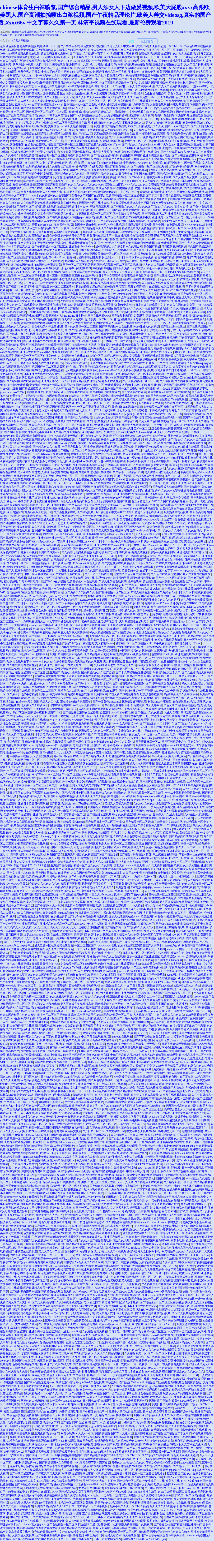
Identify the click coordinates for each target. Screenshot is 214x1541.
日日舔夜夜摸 (29, 1072)
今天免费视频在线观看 (75, 392)
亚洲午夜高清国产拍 (128, 1185)
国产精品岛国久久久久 (165, 308)
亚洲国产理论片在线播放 (53, 1087)
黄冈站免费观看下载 (38, 443)
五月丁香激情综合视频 (157, 716)
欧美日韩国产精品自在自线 (110, 126)
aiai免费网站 (69, 1000)
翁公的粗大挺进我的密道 (160, 1134)
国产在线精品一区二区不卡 (63, 1524)
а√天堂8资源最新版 (111, 140)
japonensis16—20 (109, 370)
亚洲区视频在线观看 (24, 253)
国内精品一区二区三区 (123, 1531)
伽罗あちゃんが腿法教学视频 (100, 231)
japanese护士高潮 (179, 1469)
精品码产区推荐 (70, 883)
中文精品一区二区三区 (96, 1113)
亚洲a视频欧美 (97, 122)
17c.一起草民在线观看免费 (153, 1458)
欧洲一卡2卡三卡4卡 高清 (193, 1123)
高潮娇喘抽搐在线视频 (36, 1498)
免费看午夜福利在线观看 (179, 1517)
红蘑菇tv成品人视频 (123, 1389)
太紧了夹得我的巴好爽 (184, 1036)
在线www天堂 (24, 701)
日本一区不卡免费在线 (197, 639)
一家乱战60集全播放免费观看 (77, 312)
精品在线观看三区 (191, 308)
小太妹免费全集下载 (59, 687)
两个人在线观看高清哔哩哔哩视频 (39, 1469)
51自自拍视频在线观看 (34, 1120)
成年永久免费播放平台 (64, 515)
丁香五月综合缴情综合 (66, 82)
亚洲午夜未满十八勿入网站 (79, 344)
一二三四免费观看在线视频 (20, 1109)
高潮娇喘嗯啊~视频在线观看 (82, 1120)
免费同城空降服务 (193, 1131)
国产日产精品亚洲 (150, 989)
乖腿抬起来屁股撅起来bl (197, 1353)
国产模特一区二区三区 (40, 1455)
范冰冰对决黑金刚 (44, 297)
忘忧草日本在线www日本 (147, 545)
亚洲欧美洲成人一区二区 (15, 887)
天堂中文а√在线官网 (103, 974)
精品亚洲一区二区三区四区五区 (97, 818)
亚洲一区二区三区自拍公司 (169, 49)
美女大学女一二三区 (50, 1251)
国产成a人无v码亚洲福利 (59, 1145)
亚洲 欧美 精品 (171, 752)
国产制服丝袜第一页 (131, 690)
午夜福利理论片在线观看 (156, 1284)
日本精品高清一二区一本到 (195, 1054)
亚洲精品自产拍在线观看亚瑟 (37, 1349)
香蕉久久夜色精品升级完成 (26, 148)
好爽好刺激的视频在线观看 (108, 1171)
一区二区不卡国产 (199, 370)
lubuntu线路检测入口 (179, 1236)
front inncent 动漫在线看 (142, 1491)
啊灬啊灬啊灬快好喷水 (23, 290)
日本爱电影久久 (44, 734)
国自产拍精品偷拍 (184, 1171)
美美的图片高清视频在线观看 (106, 1142)
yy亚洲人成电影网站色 (156, 1047)
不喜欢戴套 (190, 1397)
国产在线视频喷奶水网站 (128, 490)
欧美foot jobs (141, 395)
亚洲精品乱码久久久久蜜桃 (140, 708)
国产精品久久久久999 (135, 144)
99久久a (142, 1032)
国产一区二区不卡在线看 (22, 362)
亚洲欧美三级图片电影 (157, 155)
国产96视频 (40, 588)
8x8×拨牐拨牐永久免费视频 (16, 268)
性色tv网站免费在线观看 (128, 1466)
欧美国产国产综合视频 (77, 1054)
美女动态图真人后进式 (54, 53)
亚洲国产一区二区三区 (67, 774)
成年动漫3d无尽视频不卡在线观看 (69, 1276)
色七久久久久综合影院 (189, 97)
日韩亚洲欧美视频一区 (123, 89)
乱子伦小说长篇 (42, 122)
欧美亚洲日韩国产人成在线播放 (176, 71)
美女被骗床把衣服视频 (111, 1178)
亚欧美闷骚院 (35, 395)
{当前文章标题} (20, 40)
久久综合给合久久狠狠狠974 (32, 293)
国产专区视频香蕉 (129, 971)
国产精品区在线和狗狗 (104, 155)
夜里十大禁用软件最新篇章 (125, 1411)
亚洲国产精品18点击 (42, 68)
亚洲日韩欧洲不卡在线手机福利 (23, 497)
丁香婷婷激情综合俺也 (163, 410)
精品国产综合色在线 (59, 767)
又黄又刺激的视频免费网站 (103, 301)
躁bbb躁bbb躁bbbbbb (129, 1498)
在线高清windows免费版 (158, 1498)
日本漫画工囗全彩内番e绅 (94, 912)
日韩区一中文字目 (157, 362)
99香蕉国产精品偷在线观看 (31, 843)
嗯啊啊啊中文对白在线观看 (170, 373)
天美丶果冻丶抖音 (179, 93)
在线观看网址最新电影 (187, 1284)
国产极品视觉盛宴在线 (46, 319)
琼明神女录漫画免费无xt (118, 909)
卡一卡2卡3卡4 (57, 1316)
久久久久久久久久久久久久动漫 (122, 271)
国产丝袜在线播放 (61, 1211)
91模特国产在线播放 (193, 75)
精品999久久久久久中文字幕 (181, 694)
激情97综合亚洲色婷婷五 (125, 836)
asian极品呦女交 (67, 912)
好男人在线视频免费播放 (30, 217)
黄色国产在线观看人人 (173, 1418)
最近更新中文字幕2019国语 (116, 512)
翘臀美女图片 (18, 395)
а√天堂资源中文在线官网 (23, 162)
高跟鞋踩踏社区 (118, 1109)
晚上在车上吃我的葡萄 (14, 1182)
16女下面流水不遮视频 (55, 716)
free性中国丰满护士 (147, 497)
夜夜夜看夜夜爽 (136, 461)
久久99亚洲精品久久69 (96, 1029)
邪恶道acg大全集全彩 (43, 333)
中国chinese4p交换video (14, 68)
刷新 (131, 41)
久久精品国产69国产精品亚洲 (72, 49)
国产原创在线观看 (147, 1280)
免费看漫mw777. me (157, 603)
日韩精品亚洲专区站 (150, 1531)
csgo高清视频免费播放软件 (23, 53)
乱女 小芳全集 (49, 377)
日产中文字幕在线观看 (154, 1535)
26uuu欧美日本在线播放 (165, 981)
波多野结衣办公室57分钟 (68, 1371)
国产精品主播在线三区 (132, 1193)
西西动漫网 (36, 1448)
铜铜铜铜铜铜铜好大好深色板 (70, 1127)
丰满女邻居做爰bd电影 (58, 220)
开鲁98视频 (155, 727)
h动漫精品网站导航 (18, 1422)
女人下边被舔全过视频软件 (86, 927)
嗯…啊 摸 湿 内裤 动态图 (84, 162)
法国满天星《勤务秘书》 (180, 1338)
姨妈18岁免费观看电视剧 (166, 614)
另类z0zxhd (77, 1072)
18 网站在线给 (36, 854)
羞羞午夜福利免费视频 (48, 825)
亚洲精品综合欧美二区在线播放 (124, 1488)
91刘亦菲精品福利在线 (151, 1513)
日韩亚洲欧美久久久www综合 (134, 432)
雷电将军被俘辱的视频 (84, 1087)
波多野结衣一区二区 (162, 494)
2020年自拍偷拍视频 (64, 1488)
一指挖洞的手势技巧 (60, 1444)
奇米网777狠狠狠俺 (106, 1218)
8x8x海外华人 (52, 792)
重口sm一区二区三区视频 (154, 57)
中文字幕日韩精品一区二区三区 (92, 1375)
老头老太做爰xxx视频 (79, 93)
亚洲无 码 (111, 64)
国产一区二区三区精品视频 (79, 264)
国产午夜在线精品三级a (48, 1098)
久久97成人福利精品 (88, 1437)
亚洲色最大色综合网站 (122, 68)
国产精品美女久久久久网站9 (44, 555)
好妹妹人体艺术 (173, 934)
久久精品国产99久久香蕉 (157, 282)
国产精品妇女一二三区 (128, 967)
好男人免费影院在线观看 (33, 1386)
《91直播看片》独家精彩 (52, 985)
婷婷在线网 (134, 581)
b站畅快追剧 (170, 989)
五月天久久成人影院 (131, 1327)
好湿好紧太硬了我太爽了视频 (106, 596)
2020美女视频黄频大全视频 (29, 832)
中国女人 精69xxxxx (101, 894)
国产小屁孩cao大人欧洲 (48, 905)
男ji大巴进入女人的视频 (43, 839)
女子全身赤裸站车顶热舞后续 (88, 625)
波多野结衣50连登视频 (125, 1113)
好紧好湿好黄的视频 (153, 697)
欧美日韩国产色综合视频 (185, 734)
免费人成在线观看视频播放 (123, 963)
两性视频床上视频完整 (80, 1360)
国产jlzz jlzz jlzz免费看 (88, 683)
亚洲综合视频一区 (202, 901)
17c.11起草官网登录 (141, 1189)
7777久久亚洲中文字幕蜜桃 (114, 1244)
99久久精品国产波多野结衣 (115, 1000)
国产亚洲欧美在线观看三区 (125, 137)
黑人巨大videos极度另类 (148, 250)
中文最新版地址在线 (128, 730)
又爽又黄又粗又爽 (116, 981)
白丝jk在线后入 (130, 734)
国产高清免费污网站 (16, 199)
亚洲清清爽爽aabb (49, 552)
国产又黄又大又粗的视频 (149, 290)
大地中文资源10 (201, 803)
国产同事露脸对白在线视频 (185, 148)
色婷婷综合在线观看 (88, 497)
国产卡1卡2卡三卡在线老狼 (155, 1145)
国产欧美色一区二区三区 (198, 770)
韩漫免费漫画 (66, 341)
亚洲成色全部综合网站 (40, 173)
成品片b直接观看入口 (158, 366)
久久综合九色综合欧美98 (30, 1167)
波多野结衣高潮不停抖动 (185, 963)
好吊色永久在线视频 (108, 381)
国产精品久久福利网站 (155, 1455)
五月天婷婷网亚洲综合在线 (16, 1225)
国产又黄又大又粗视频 (136, 1429)
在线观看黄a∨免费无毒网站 (81, 148)
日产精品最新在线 (29, 359)
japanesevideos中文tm (12, 392)
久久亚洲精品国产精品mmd (183, 1247)
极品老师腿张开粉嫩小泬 (173, 708)
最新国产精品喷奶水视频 (38, 1335)
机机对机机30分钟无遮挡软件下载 (139, 1251)
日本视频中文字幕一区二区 (37, 585)
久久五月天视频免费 (44, 526)
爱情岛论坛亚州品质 (179, 133)
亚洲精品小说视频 (70, 1113)
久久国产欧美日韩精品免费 (16, 1506)
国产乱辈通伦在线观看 (44, 1440)
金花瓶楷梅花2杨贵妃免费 (137, 235)
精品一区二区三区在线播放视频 (153, 1138)
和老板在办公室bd (78, 974)
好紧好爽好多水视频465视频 (137, 1058)
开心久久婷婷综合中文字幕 (154, 1495)
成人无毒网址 (76, 304)
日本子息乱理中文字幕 (97, 930)
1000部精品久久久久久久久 (97, 887)
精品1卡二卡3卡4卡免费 (34, 865)
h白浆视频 (43, 1480)
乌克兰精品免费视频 (148, 1087)
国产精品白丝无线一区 (146, 1043)
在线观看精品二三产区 (21, 788)
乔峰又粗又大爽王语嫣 (34, 1047)
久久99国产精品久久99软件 (49, 974)
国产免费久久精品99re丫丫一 (103, 144)
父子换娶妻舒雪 (38, 1207)
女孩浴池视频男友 (26, 920)
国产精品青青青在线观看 (81, 1244)
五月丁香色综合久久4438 (45, 1069)
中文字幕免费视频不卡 (71, 1058)
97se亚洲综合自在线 (56, 577)
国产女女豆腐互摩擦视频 (19, 479)
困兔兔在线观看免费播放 (192, 191)
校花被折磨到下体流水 (176, 1437)
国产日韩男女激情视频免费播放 (45, 93)
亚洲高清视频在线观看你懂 (191, 654)
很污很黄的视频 (100, 1433)
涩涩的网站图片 (83, 850)
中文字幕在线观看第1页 (95, 1036)
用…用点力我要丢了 (157, 1488)
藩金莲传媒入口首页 (160, 392)
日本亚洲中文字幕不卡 (131, 1123)
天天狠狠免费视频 (131, 519)
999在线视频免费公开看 (52, 909)
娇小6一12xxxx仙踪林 (62, 257)
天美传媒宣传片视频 (95, 177)
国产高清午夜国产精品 (127, 213)
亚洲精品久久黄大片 (64, 213)
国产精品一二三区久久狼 (188, 1466)
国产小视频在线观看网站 (187, 155)
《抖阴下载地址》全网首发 (26, 129)
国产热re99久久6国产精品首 (167, 395)
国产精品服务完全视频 (109, 1003)
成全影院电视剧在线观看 (127, 930)
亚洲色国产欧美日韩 (133, 992)
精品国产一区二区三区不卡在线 (109, 679)
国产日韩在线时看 (29, 1247)
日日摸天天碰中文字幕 (45, 963)
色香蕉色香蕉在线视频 (58, 1233)
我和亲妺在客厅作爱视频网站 (25, 1054)
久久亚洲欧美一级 (55, 108)
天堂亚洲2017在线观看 (96, 832)
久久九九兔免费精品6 (186, 53)
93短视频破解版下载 (195, 388)
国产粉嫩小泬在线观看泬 (22, 989)
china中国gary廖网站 (160, 1407)
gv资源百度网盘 (30, 1080)
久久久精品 (114, 122)
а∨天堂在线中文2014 (159, 555)
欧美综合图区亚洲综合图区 (42, 967)
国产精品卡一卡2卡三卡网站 (49, 1258)
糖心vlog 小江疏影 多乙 (21, 501)
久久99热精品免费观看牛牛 (192, 1127)
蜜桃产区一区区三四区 (156, 1273)
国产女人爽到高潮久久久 (47, 1302)
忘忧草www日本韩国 (109, 210)
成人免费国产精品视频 (144, 901)
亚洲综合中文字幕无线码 (184, 199)
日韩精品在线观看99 (50, 1418)
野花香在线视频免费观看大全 (95, 1273)
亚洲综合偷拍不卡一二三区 (104, 952)
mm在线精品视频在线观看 (76, 545)
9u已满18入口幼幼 (116, 1484)
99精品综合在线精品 (67, 887)
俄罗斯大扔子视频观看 (172, 384)
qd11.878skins (71, 555)
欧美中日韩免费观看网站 (35, 632)
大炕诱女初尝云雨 (74, 861)
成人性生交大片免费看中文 (30, 159)
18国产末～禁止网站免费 (83, 1258)
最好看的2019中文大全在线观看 (106, 956)
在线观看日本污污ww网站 (109, 261)
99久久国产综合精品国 (98, 490)
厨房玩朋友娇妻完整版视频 (128, 748)
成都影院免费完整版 (125, 1524)
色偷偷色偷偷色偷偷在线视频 (18, 46)
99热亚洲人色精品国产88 (121, 1382)
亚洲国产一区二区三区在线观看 (46, 606)
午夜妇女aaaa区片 (107, 1418)
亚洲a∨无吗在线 (184, 1153)
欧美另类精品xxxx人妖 (177, 1196)
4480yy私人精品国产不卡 (88, 705)
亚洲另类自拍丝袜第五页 (192, 552)
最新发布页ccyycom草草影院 (59, 89)
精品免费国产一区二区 (49, 140)
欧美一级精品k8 (192, 122)
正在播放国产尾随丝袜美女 (16, 461)
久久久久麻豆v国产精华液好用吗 (186, 468)
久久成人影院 (49, 381)
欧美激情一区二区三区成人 (20, 799)
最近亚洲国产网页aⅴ (50, 665)
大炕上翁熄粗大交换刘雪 (126, 716)
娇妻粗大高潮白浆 (174, 210)
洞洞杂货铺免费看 (143, 242)
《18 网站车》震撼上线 (147, 1225)
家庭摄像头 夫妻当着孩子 (19, 410)
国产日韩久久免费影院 (78, 417)
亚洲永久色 (62, 625)
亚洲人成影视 (121, 810)
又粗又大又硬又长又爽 (118, 803)
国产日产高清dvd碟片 (36, 559)
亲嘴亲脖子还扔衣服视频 (132, 1407)
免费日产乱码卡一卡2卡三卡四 (161, 1185)
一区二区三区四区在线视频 (96, 308)
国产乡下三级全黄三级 (102, 293)
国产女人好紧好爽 (173, 1309)
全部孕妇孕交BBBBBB (184, 603)
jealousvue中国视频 (119, 504)
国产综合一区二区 (128, 1480)
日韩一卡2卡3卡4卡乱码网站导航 (96, 1091)
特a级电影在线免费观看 (168, 1189)
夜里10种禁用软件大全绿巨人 (67, 1123)
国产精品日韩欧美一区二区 (170, 228)
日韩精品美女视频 (44, 137)
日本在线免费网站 (60, 705)
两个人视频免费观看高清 (117, 395)
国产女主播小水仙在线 (20, 872)
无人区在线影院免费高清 (175, 901)
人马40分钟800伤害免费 (158, 1440)
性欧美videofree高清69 (187, 1156)
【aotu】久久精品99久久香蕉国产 (49, 195)
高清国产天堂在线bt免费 (155, 159)
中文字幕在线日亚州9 (17, 963)
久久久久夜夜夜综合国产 (190, 483)
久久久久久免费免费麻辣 (170, 100)
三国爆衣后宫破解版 (33, 687)
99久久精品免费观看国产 (66, 1480)
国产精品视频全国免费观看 (33, 916)
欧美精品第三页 (16, 308)
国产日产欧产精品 (92, 1193)
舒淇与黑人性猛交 (73, 781)
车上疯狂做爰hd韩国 (165, 854)
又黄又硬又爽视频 (23, 1535)
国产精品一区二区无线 (139, 821)
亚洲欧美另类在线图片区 (103, 170)
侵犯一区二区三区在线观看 (119, 1032)
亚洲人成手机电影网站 (147, 1437)
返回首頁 (147, 41)
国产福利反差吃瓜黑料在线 (45, 206)
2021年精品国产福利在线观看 (59, 1367)
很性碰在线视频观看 (199, 519)
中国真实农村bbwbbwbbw (166, 770)
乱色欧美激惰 (29, 155)
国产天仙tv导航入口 (177, 126)
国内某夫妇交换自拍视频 (131, 1127)
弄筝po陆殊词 (34, 763)
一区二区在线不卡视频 (31, 275)
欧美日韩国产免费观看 (196, 945)
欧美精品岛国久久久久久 (177, 1251)
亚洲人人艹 (112, 257)
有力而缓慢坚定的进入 (164, 1062)
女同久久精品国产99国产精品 (33, 1429)
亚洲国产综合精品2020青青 (181, 1174)
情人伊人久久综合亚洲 (34, 705)
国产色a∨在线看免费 (163, 574)
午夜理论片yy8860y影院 (61, 759)
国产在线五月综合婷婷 (52, 1324)
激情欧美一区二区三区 (99, 319)
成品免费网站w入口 (30, 796)
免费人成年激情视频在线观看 (160, 1054)
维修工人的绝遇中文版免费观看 (26, 748)
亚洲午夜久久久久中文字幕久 (36, 1036)
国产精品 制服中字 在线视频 (24, 534)
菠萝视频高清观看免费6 (69, 494)
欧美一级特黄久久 (66, 1051)
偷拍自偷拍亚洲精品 (190, 898)
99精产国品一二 (13, 1451)
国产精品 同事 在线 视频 (75, 1422)
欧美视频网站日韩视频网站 (68, 1105)
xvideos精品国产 (190, 1462)
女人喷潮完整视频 (41, 756)
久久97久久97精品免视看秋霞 (162, 890)
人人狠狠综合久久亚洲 (69, 570)
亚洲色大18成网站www (44, 1491)
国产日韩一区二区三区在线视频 (139, 377)
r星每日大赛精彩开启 (95, 610)
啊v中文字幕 (43, 75)
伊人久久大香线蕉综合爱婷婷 (160, 264)
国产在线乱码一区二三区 (162, 676)
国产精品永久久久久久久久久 (186, 1371)
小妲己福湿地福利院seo (80, 1204)
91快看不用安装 (117, 286)
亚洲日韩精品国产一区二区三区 (78, 413)
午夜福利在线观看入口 (166, 672)
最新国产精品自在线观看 (42, 1411)
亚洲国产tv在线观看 (24, 1360)
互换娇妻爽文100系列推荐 (127, 603)
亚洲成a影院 (11, 1327)
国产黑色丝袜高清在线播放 (55, 133)
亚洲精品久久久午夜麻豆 (155, 1113)
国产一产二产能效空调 (98, 574)
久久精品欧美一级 (135, 1353)
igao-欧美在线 (64, 68)
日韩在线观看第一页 (158, 1528)
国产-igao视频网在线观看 (84, 876)
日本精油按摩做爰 (40, 82)
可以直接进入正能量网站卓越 (150, 1025)
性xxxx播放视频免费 (16, 119)
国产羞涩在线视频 (47, 1389)
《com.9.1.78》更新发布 (35, 1222)
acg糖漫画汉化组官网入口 (139, 858)
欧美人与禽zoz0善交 (140, 1102)
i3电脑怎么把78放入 (194, 253)
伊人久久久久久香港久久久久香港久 (180, 530)
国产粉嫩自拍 (161, 1524)
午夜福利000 (162, 628)
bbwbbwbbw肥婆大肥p (89, 1011)
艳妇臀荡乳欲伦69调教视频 (196, 264)
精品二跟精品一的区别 (77, 643)
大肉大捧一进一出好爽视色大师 (175, 876)
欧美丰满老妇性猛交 (106, 239)
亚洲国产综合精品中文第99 (145, 825)
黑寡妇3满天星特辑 (105, 133)
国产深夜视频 (73, 617)
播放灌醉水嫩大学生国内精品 (70, 508)
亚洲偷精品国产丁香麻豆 (139, 559)
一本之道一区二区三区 (155, 734)
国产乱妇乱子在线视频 (66, 1193)
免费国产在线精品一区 (43, 60)
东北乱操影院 (141, 82)
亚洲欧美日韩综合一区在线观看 (34, 570)
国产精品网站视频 (18, 261)
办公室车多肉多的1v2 (186, 366)
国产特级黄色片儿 (51, 752)
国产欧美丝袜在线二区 (191, 894)
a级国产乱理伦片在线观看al (154, 1389)
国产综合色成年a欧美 (117, 1477)
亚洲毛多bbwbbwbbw (81, 246)
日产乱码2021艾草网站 (23, 1164)
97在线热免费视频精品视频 (130, 978)
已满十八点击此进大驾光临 (76, 960)
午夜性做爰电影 (114, 705)
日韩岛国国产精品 (11, 971)
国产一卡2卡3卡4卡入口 (76, 1069)
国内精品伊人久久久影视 (106, 279)
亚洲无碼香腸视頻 (158, 461)
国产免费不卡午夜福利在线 (73, 1451)
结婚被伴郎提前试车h (137, 614)
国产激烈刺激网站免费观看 (128, 315)
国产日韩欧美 (159, 82)
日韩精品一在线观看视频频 (42, 545)
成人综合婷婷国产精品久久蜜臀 (55, 210)
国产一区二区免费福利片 (140, 1142)
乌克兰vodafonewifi (148, 796)
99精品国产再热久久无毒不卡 (181, 1164)
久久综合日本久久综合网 (127, 246)
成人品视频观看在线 (155, 617)
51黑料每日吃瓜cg (30, 581)
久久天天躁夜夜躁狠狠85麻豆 (164, 865)
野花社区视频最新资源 (135, 301)
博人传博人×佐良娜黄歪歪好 (162, 472)
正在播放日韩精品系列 (151, 1098)
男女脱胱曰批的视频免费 (92, 1378)
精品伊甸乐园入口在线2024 (125, 1247)
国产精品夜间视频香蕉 (53, 304)
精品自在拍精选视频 (63, 1178)
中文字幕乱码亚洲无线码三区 (66, 435)
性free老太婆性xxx (21, 974)
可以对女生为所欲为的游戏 (127, 832)
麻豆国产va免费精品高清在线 (181, 832)
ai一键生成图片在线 (152, 1480)
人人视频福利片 (143, 1014)
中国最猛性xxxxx (184, 1360)
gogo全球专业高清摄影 (102, 1426)
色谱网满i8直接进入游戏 (58, 763)
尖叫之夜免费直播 (197, 927)
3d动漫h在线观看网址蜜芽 (78, 1473)
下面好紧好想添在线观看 (27, 108)
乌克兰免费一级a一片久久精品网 (154, 97)
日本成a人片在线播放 (39, 1131)
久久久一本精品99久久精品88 (136, 1255)
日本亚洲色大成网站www (141, 1306)
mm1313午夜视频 (199, 1007)
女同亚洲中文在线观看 (26, 1284)
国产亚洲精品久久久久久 (117, 97)
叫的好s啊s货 (24, 122)
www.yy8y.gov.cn (194, 224)
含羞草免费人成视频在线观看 (120, 1145)
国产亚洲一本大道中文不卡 (99, 1480)
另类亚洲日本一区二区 (144, 119)
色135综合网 (125, 945)
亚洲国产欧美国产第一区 (47, 530)
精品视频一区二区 (63, 1011)
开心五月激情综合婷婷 (188, 1440)
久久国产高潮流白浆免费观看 (39, 912)
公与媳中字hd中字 (11, 403)
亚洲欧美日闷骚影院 (113, 60)
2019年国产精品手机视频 (171, 1065)
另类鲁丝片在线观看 (177, 774)
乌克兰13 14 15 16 (68, 60)
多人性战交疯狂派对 (169, 388)
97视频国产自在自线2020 (73, 355)
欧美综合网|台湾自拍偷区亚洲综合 (171, 261)
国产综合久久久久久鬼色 (70, 173)
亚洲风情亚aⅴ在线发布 (82, 461)
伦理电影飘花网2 (61, 1295)
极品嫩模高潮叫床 (131, 155)
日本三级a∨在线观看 (36, 574)
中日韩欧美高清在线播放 (88, 1477)
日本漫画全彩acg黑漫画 (150, 133)
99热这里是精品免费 (160, 1360)
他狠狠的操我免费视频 (197, 872)
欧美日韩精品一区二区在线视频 (125, 195)
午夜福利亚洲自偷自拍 (67, 1032)
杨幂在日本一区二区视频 (130, 643)
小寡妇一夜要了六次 (183, 461)
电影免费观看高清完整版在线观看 (91, 472)
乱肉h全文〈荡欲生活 (127, 1273)
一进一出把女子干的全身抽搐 (26, 464)
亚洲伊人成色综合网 (189, 909)
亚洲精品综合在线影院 (45, 807)
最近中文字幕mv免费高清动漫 (145, 1174)
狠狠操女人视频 (19, 756)
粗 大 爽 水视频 (134, 1324)
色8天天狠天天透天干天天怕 (98, 1346)
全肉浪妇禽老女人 (112, 985)
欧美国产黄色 (55, 854)
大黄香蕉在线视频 (37, 719)
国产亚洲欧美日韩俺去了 (115, 1258)
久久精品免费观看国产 (121, 625)
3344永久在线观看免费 (24, 304)
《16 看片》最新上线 (161, 483)
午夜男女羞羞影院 (96, 137)
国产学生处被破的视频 (176, 803)
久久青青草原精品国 (160, 1153)
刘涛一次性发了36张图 (55, 1309)
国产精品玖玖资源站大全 (107, 708)
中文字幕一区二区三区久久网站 (187, 1331)
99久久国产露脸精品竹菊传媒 (133, 49)
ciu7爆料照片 (53, 869)
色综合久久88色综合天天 (15, 807)
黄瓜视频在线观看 (174, 781)
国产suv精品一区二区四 (117, 1014)
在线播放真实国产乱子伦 (66, 916)
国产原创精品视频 (15, 504)
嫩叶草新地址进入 (181, 268)
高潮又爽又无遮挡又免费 (109, 880)
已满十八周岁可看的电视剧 (130, 894)
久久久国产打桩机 (72, 967)
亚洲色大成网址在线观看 (91, 1047)
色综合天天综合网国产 (120, 534)
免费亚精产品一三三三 (106, 1335)
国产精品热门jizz (43, 596)
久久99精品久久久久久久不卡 (147, 1349)
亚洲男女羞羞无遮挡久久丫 (82, 1342)
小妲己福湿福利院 (143, 628)
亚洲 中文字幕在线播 (48, 1043)
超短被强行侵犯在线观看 (22, 1025)
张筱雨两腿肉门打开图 (34, 898)
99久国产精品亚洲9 (199, 246)
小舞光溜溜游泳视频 (22, 1255)
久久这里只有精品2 (62, 996)
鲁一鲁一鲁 (205, 454)
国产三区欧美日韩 (151, 781)
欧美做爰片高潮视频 (95, 916)
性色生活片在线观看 (150, 785)
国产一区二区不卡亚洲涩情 (164, 1353)
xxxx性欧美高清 (112, 1520)
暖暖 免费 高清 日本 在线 (174, 1083)
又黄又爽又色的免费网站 (153, 421)
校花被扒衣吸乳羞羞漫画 (162, 1520)
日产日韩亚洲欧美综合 (177, 825)
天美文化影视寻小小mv (17, 617)
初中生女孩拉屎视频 (79, 748)
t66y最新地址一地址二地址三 (69, 100)
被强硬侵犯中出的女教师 (52, 1007)
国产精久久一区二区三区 (185, 847)
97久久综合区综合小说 (195, 683)
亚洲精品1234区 (65, 1378)
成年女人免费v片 (124, 741)
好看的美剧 (35, 1196)
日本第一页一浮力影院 (117, 341)
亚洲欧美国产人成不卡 (148, 945)
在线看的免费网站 (36, 144)
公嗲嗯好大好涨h (196, 956)
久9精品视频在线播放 (145, 504)
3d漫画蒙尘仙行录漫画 (14, 508)
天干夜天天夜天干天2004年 (116, 148)
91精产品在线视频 (18, 1440)
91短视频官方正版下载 (139, 344)
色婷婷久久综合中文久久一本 (62, 657)
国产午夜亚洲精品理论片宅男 (79, 628)
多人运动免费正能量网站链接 (65, 727)
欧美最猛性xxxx (48, 1109)
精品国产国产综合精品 (150, 79)
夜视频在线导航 (77, 1189)
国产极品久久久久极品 (148, 712)
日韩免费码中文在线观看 (135, 231)
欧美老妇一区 (130, 570)
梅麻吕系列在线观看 (47, 268)
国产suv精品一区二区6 (178, 992)
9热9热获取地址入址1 (109, 46)
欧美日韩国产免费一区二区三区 (29, 996)
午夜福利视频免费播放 (53, 1520)
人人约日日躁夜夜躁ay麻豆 (45, 1182)
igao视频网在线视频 (161, 1386)
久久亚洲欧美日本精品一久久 (115, 934)
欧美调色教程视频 (151, 694)
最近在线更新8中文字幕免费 (138, 636)
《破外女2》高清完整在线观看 (162, 788)
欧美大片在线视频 (178, 1502)
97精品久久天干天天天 (154, 1469)
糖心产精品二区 (82, 133)
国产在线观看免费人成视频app (66, 217)
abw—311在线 (145, 1167)
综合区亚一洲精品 (71, 377)
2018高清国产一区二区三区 (124, 1455)
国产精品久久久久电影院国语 (52, 1225)
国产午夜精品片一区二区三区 (50, 246)
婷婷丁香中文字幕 (98, 1105)
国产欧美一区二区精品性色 (189, 1495)
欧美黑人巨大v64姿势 (25, 836)
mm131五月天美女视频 (124, 173)
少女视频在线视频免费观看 (132, 719)
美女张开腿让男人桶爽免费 (184, 1320)
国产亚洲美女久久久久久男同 (161, 599)
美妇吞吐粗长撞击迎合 (23, 1229)
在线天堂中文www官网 (168, 821)
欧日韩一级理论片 (81, 352)
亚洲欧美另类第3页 (150, 1517)
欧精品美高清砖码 (194, 413)
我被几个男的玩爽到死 (20, 1513)
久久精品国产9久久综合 (88, 57)
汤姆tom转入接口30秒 (143, 530)
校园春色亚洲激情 (24, 184)
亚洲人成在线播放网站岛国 (194, 978)
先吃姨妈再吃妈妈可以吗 (88, 464)
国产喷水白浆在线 (18, 333)
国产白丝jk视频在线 (121, 1138)
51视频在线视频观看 (79, 880)
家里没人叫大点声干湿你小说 (194, 297)
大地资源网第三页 (81, 126)
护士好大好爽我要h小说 (80, 1313)
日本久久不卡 (185, 592)
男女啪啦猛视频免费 (168, 1167)
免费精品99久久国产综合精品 (161, 137)
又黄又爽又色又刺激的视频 (118, 920)
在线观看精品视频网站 (29, 220)
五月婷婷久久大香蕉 (150, 403)
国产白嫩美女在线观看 (148, 1182)
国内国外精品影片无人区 (170, 515)
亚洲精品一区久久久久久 (106, 359)
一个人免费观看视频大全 (30, 621)
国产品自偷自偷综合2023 (37, 1032)
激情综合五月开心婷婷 (86, 1094)
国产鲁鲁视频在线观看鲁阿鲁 (54, 1535)
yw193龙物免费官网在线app (137, 799)
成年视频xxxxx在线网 (192, 1032)
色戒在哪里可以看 (162, 654)
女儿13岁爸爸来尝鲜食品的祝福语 (96, 1255)
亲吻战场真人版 (48, 1164)
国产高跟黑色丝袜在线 (18, 596)
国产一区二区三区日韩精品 (92, 1207)
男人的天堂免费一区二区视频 (67, 898)
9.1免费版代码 (77, 1062)
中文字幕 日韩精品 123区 (128, 472)
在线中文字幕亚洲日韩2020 (176, 563)
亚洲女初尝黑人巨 (171, 377)
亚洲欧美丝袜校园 (94, 534)
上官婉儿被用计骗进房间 (42, 312)
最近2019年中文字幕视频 (181, 290)
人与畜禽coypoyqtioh (199, 362)
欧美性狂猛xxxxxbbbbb (97, 1404)
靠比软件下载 (71, 836)
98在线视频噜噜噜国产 (69, 1455)
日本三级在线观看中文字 (150, 304)
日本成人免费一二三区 (78, 665)
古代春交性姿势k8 (60, 1280)
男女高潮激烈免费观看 (197, 657)
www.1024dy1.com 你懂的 (39, 1378)
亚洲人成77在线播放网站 (59, 497)
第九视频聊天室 (139, 1022)
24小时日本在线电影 (181, 1218)
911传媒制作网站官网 (153, 687)
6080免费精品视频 (167, 242)
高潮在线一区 (89, 82)
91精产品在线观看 (184, 887)
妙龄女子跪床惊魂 (120, 1025)
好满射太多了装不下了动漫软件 (175, 1040)
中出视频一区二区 (162, 424)
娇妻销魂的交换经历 (169, 872)
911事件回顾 (176, 1535)
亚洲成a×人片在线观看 (98, 483)
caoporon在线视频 (132, 788)
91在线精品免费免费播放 (36, 202)
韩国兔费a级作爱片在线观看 (25, 1200)
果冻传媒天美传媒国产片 (74, 279)
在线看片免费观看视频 (185, 716)
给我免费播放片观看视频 (173, 1448)
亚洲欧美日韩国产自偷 (26, 730)
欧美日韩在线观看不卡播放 (103, 235)
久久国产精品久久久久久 (157, 206)
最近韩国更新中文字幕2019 (24, 468)
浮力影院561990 (89, 992)
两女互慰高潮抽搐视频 (133, 170)
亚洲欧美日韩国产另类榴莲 (98, 432)
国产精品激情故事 (95, 1455)
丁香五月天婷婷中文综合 (185, 330)
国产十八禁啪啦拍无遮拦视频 (134, 672)
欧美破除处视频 (35, 876)
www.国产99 (73, 1029)
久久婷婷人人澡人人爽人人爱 (22, 927)
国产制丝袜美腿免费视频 (88, 1364)
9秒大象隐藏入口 (77, 519)
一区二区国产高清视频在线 (70, 122)
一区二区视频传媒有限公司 (93, 406)
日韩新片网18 (18, 854)
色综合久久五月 (195, 1240)
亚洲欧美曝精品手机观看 (174, 60)
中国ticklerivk (150, 730)
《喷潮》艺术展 (53, 1448)
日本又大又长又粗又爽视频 (16, 734)
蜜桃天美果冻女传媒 (49, 486)
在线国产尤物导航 (183, 1411)
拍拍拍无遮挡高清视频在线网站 (84, 1102)
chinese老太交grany (95, 504)
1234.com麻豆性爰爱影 (87, 563)
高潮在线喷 (94, 901)
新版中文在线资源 (80, 1007)
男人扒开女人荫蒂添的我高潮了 (37, 1065)
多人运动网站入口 (122, 290)
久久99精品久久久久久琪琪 (41, 413)
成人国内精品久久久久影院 (187, 1342)
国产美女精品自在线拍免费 (89, 687)
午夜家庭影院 (60, 352)
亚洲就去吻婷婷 (194, 1189)
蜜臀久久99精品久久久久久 (128, 1462)
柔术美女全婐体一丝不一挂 (42, 901)
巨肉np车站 (58, 1313)
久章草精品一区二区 (73, 814)
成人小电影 (97, 64)
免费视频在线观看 (55, 1495)
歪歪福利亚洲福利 (85, 934)
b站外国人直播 (9, 388)
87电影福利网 (113, 454)
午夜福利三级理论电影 (115, 1094)
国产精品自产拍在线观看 (76, 1528)
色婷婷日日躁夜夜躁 (46, 821)
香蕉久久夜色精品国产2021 (127, 366)
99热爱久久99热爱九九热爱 (130, 548)
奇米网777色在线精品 (111, 224)
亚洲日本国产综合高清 (70, 137)
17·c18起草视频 (42, 490)
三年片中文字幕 (93, 981)
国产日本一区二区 (93, 1131)
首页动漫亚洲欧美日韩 (38, 512)
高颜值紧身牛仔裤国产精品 (43, 392)
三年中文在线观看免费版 (41, 337)
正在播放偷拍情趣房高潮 (166, 428)
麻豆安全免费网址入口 (111, 1306)
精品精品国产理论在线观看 (188, 1389)
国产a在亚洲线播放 (119, 494)
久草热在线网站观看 (102, 1127)
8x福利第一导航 (140, 1204)
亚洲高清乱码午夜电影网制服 (59, 730)
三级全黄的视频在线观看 (167, 64)
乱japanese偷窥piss (201, 1502)
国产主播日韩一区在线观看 (144, 1356)
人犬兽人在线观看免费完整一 (142, 1287)
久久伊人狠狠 (191, 865)
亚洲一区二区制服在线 (131, 555)
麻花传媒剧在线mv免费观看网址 (130, 654)
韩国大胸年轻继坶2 (142, 810)
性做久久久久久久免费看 (138, 960)
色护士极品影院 (97, 1247)
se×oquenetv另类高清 (41, 625)
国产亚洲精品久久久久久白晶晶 (169, 767)
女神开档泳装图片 (188, 271)
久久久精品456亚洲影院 (178, 250)
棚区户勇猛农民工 (21, 1517)
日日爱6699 (68, 384)
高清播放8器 (62, 1335)
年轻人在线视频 (140, 592)
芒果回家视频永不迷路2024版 (73, 734)
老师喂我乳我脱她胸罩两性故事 (40, 322)
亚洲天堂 (108, 1284)
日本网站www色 (90, 60)
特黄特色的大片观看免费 (125, 282)
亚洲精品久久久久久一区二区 (96, 730)
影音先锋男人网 (22, 1000)
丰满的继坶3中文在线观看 (158, 1018)
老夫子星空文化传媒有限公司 (99, 621)
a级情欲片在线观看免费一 (41, 639)
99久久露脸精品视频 (54, 271)
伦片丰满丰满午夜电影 (135, 1335)
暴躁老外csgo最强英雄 (120, 745)
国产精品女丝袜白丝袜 (23, 1087)
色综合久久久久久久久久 (44, 883)
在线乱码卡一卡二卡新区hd (159, 271)
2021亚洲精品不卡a (100, 1320)
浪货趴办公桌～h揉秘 (200, 384)
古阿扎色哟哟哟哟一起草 (158, 912)
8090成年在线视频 (93, 1382)
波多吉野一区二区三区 (52, 155)
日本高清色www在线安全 (189, 319)
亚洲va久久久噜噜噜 (62, 1207)
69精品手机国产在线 (195, 941)
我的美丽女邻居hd (41, 1371)
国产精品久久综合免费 (196, 1451)
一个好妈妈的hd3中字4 (102, 1153)
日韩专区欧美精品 (58, 115)
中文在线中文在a (128, 191)
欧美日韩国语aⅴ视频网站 (76, 151)
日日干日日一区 (104, 541)
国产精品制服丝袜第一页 (186, 1524)
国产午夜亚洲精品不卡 (93, 1411)
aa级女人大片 (202, 57)
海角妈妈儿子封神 (154, 949)
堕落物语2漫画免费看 (155, 836)
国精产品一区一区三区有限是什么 (36, 355)
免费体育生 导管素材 (163, 1211)
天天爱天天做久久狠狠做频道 (99, 657)
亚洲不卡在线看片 (193, 417)
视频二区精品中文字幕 (132, 676)
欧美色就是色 (49, 1247)
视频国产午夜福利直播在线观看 (63, 1200)
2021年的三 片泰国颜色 (174, 1149)
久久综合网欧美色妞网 (59, 683)
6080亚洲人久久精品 (146, 326)
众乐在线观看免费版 (133, 297)
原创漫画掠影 (177, 362)
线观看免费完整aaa (177, 1349)
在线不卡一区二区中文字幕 (156, 570)
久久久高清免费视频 (117, 1269)
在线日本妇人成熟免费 (193, 606)
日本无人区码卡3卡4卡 (78, 191)
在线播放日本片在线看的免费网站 (64, 956)
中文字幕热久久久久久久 (169, 1014)
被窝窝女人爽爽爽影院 (69, 585)
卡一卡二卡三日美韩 (70, 483)
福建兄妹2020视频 (133, 1539)
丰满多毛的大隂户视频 (55, 71)
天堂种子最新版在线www (194, 719)
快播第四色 (80, 1320)
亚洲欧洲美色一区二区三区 (104, 348)
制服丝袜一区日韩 (48, 46)
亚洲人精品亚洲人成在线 (122, 989)
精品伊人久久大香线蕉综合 (56, 949)
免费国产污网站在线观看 (19, 210)
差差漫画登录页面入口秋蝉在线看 (187, 184)
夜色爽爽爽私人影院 (134, 807)
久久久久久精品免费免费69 (178, 632)
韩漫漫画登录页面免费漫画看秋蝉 (133, 577)
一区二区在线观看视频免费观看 (26, 770)
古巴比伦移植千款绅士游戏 (37, 1051)
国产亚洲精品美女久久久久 (189, 322)
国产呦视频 (166, 381)
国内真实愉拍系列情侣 (118, 1225)
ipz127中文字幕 (127, 585)
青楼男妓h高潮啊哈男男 (48, 592)
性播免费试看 (102, 723)
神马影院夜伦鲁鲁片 (141, 253)
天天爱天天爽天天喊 (192, 312)
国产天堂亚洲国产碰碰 (47, 1138)
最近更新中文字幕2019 (136, 1233)
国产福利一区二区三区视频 (23, 563)
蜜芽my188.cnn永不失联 (98, 668)
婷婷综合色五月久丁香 (148, 934)
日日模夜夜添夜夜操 (173, 246)
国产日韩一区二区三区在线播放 (92, 548)
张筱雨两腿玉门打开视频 (160, 1346)
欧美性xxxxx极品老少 (185, 1400)
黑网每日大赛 (78, 170)
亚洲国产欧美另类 (40, 508)
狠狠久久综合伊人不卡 (159, 333)
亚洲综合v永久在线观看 (34, 1327)
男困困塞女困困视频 (12, 1058)
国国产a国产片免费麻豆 (169, 1178)
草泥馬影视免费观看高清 (31, 435)
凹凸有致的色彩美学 (138, 486)
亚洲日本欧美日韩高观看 (185, 89)
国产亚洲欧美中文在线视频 (40, 341)
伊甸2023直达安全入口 (43, 523)
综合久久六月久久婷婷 (127, 1240)
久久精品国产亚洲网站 (63, 166)
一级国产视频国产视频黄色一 (69, 293)
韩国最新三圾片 (99, 206)
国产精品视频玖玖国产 (40, 679)
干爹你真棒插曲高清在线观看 (81, 825)
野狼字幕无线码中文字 (168, 235)
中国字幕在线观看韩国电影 (140, 1448)
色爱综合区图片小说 (148, 632)
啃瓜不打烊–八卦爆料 (58, 464)
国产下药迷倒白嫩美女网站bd (151, 1036)
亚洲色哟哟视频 (161, 668)
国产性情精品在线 (34, 115)
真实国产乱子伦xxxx (89, 1014)
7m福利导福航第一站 (25, 1462)
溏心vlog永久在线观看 (17, 519)
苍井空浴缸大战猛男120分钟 (50, 330)
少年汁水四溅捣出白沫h (32, 1276)
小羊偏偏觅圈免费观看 (68, 177)
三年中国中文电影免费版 (168, 224)
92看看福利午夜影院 (169, 359)
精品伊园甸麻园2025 (111, 413)
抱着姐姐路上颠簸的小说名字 (18, 1480)
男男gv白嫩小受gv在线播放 (132, 457)
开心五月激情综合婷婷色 (132, 410)
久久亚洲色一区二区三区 (162, 1193)
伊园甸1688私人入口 (27, 1134)
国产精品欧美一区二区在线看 (146, 792)
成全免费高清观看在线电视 (16, 1531)
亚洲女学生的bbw (198, 741)
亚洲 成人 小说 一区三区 (33, 1123)
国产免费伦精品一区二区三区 (159, 1265)
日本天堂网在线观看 (55, 64)
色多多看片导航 (60, 1222)
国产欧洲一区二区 (187, 1375)
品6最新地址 (103, 246)
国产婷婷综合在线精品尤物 (114, 242)
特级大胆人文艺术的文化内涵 (188, 1444)
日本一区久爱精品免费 (107, 1539)
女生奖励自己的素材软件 (93, 89)
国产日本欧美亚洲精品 (181, 920)
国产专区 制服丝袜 (15, 432)
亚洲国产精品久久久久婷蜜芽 (122, 1236)
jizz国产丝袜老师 (95, 963)
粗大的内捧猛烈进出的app (79, 752)
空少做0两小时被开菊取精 (103, 1058)
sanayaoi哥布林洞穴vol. (181, 745)
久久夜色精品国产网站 (165, 1204)
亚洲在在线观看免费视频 (53, 920)
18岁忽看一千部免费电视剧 (164, 883)
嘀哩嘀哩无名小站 (169, 1131)
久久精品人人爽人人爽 (45, 858)
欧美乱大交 (38, 1375)
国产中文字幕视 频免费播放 (77, 46)
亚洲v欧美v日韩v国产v (89, 537)
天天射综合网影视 (124, 938)
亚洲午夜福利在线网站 (156, 861)
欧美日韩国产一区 (67, 1229)
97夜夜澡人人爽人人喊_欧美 (169, 756)
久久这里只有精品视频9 (162, 1032)
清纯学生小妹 (41, 1313)
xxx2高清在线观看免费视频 (75, 723)
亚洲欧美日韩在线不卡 (73, 1149)
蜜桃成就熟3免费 (95, 494)
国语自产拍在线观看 (174, 399)
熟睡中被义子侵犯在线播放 (168, 1509)
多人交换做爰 (95, 1469)
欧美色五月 (193, 210)
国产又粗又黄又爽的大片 (188, 177)
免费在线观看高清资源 (176, 1094)
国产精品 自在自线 (23, 1174)
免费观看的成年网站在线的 (151, 537)
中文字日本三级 (133, 985)
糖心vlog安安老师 (25, 86)
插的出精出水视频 (15, 515)
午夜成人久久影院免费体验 (112, 1022)
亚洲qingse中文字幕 (182, 1458)
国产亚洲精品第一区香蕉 (111, 71)
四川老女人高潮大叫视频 (71, 941)
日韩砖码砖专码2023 (67, 1036)
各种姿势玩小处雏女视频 (175, 504)
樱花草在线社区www (195, 235)
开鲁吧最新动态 (94, 1371)
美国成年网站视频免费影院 (76, 1218)
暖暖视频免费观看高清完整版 (39, 1171)
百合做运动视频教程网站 (84, 985)
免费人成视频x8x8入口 (193, 676)
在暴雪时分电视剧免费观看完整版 (59, 290)
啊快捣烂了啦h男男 (75, 1182)
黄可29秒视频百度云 (61, 1269)
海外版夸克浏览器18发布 (179, 679)
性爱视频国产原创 (84, 1211)
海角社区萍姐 (98, 355)
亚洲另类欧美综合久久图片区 (188, 541)
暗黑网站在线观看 (116, 1102)
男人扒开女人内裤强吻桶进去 (76, 1287)
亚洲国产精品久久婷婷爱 (64, 672)
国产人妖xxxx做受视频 (40, 421)
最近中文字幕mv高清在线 (45, 199)
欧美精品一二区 (153, 406)
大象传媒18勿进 (118, 1189)
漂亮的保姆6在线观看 (20, 592)
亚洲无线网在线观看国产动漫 (112, 501)
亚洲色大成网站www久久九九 (123, 184)
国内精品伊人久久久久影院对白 (138, 1418)
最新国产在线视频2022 (23, 133)
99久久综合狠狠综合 (200, 585)
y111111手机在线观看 (160, 643)
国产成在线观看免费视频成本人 (42, 315)
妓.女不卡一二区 (49, 628)
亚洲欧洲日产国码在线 (66, 890)
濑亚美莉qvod (15, 1149)
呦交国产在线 (109, 676)
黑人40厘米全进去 (29, 472)
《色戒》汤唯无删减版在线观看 (133, 1080)
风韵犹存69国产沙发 (148, 1309)
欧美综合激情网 (130, 1265)
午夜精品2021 (121, 738)
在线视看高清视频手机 (161, 297)
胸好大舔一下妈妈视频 (106, 1069)
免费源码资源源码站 (174, 585)
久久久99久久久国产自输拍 (48, 1397)
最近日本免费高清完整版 (91, 588)
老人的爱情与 (92, 1302)
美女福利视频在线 (11, 1233)
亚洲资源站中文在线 (188, 1324)
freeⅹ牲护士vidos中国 (13, 1083)
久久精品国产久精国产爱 (189, 1367)
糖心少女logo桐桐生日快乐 (114, 628)
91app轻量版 (199, 108)
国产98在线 (203, 887)
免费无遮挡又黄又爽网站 (99, 727)
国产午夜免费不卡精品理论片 (168, 621)
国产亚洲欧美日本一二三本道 (98, 555)
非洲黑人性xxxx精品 (180, 213)
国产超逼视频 (100, 1007)
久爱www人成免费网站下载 (159, 1295)
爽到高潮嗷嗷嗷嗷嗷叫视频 (142, 75)
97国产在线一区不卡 (41, 188)
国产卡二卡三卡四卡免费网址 (164, 195)
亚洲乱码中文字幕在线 (52, 694)
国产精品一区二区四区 (40, 111)
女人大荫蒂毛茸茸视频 (31, 850)
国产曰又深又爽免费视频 (40, 1451)
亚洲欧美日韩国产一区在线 (172, 858)
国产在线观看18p (139, 850)
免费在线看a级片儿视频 (98, 967)
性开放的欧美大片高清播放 (84, 606)
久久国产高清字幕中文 (45, 301)
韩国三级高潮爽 (183, 180)
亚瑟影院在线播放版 (189, 144)
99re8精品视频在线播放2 (142, 60)
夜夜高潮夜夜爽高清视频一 (173, 479)
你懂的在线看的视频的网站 (55, 989)
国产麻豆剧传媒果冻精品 (22, 694)
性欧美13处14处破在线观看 (182, 446)
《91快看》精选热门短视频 (71, 111)
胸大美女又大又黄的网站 (171, 1058)
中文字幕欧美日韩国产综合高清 (127, 883)
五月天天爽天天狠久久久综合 (117, 1087)
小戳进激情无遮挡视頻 (14, 643)
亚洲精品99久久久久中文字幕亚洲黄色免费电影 (174, 490)
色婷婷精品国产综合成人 (80, 1214)
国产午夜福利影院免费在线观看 (113, 199)
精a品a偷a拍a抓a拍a (181, 537)
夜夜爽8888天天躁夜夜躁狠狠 (131, 1397)
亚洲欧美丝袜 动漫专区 (183, 82)
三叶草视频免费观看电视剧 (180, 967)
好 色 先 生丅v (74, 366)
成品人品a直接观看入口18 (151, 1007)
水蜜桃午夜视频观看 (30, 1458)
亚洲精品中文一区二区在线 (80, 104)
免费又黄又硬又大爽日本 (15, 1302)
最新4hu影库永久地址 (116, 1338)
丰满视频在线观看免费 (130, 333)
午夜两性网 (180, 1003)
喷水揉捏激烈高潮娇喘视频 (45, 643)
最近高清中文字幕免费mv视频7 (57, 1273)
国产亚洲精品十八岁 (174, 741)
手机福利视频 (137, 1502)
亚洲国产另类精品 (61, 865)
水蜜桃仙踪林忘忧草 (56, 170)
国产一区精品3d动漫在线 (78, 1407)
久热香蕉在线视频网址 (18, 1142)
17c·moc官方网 (72, 486)
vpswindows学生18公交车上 (16, 945)
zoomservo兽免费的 (15, 1196)
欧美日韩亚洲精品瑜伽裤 (25, 1437)
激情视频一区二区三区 (69, 475)
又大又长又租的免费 (142, 1065)
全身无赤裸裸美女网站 (80, 457)
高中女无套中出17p (84, 767)
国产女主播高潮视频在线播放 (50, 614)
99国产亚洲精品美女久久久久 (146, 126)
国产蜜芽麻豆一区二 (148, 741)
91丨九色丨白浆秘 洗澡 (142, 384)
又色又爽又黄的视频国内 (113, 1065)
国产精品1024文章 (199, 880)
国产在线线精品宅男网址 (22, 778)
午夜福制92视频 (102, 268)
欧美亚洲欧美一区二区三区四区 (142, 210)
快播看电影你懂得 (78, 741)
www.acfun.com (163, 887)
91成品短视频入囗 (186, 930)
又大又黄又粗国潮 (172, 1287)
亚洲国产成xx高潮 (153, 355)
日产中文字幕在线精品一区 (147, 1338)
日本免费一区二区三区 (66, 180)
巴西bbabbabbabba (184, 1145)
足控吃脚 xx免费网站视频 (59, 796)
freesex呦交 (110, 770)
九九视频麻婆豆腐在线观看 (100, 585)
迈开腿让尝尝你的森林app (119, 435)
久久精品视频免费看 (94, 1331)
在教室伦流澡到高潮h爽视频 (46, 417)
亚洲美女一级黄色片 (191, 989)
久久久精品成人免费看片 (33, 599)
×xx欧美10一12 (134, 890)
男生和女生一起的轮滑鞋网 (16, 981)
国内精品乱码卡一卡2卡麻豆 (176, 818)
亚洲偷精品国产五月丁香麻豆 (159, 454)
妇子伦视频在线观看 (94, 617)
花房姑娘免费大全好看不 (129, 319)
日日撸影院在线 (68, 1389)
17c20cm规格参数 (101, 1451)
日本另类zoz (14, 1265)
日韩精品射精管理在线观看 (189, 1378)
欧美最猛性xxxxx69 (57, 126)
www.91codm (148, 1222)
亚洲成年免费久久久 (122, 79)
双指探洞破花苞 (129, 352)
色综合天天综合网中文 (48, 1531)
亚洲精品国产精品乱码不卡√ (58, 406)
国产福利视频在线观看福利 (23, 381)
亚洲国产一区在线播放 (92, 202)
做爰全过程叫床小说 (190, 1116)
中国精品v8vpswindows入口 (23, 716)
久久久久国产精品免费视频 (84, 271)
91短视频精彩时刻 (164, 140)
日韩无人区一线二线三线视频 (132, 668)
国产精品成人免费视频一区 (49, 519)
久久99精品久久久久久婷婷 (91, 996)
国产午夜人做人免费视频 (194, 242)
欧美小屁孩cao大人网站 (185, 1273)
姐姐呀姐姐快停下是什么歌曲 (118, 1342)
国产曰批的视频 (96, 421)
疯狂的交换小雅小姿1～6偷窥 (101, 377)
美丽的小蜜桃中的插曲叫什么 (140, 279)
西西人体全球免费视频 (162, 978)
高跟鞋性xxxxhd (87, 1000)
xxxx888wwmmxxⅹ (11, 646)
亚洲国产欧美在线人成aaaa (156, 352)
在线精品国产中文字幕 (188, 581)
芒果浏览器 (111, 464)
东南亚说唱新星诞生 (90, 770)
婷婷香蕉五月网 (51, 1415)
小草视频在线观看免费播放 (189, 443)
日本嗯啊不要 (34, 250)
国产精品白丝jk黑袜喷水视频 (53, 1094)
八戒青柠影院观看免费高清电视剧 (88, 1458)
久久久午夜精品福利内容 (15, 774)
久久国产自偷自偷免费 (109, 614)
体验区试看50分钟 (180, 617)
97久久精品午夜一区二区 (197, 883)
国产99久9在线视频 (54, 581)
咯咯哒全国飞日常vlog (187, 643)
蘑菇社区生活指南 (115, 1509)
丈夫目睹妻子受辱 (26, 1324)
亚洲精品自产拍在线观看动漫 (44, 344)
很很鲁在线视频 (109, 799)
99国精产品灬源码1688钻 (117, 250)
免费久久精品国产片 (65, 410)
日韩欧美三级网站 (61, 1353)
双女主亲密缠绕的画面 (37, 971)
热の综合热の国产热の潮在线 (172, 108)
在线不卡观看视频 (175, 519)
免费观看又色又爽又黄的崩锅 (70, 632)
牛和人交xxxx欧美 (40, 1509)
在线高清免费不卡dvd (77, 359)
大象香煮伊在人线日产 (49, 1214)
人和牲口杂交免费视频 (55, 472)
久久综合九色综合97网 (95, 836)
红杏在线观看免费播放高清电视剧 (128, 202)
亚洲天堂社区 (72, 854)
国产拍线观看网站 (15, 1407)
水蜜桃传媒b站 (112, 683)
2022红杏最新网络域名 (106, 734)
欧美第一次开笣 (58, 785)
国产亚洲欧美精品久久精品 (165, 657)
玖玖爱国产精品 (41, 890)
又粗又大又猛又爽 (188, 548)
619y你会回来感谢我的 (139, 312)
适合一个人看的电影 (125, 180)
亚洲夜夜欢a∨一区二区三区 (122, 1469)
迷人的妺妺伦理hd (135, 829)
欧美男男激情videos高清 (169, 1484)
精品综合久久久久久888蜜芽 (158, 1506)
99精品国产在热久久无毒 (25, 1091)
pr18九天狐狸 (141, 606)
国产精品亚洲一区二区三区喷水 (55, 286)
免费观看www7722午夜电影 (116, 712)
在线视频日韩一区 (190, 170)
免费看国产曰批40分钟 (175, 661)
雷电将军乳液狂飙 (133, 683)
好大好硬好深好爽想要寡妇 (106, 337)
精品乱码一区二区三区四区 (57, 1437)
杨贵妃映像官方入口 (105, 552)
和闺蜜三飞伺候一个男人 (194, 1255)
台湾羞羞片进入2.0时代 (65, 559)
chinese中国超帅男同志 (111, 767)
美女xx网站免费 (9, 668)
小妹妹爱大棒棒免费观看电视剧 (19, 949)
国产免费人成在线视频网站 (139, 359)
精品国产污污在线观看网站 (115, 1415)
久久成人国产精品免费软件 (95, 1240)
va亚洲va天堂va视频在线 (169, 650)
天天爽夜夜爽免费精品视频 (136, 370)
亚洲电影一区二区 (142, 108)
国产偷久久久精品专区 (168, 960)
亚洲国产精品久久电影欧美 (51, 1356)
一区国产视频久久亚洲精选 (78, 446)
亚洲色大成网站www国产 (35, 352)
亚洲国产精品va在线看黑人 (155, 180)
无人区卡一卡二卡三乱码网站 (97, 410)
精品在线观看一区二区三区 (31, 672)
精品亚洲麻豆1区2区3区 (29, 126)
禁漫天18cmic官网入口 (187, 555)
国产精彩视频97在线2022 (122, 687)
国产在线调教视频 (171, 188)
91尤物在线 (19, 1153)
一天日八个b (80, 253)
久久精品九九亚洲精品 (67, 432)
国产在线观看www (99, 315)
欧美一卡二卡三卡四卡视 (95, 1389)
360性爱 (9, 920)
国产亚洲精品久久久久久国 (52, 829)
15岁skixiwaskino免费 (36, 934)
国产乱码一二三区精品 (43, 636)
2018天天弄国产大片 (12, 657)
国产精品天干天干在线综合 (26, 548)
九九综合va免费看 (73, 319)
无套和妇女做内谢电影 (170, 559)
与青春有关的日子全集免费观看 (118, 443)
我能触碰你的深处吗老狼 (91, 286)
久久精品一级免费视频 (188, 1386)
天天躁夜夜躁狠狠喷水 (127, 523)
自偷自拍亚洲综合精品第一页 (80, 1415)
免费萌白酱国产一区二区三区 (192, 1011)
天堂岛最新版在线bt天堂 (134, 621)
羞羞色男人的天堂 (29, 71)
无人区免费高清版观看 (79, 501)
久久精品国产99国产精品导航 (100, 854)
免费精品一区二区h (72, 963)
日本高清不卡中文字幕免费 (136, 257)
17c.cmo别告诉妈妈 (15, 625)
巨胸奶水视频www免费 (155, 330)
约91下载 (18, 712)
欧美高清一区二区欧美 (18, 1138)
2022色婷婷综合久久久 (190, 807)
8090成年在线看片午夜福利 (89, 989)
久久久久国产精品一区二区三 (118, 468)
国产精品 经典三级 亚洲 (52, 778)
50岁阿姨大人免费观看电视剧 (129, 1029)
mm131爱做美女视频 (169, 1091)
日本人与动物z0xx (89, 250)
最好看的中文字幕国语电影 (159, 898)
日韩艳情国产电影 (160, 759)
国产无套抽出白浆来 (153, 1236)
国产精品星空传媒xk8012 (34, 388)
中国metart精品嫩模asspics (19, 1218)
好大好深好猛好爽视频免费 (57, 439)
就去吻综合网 (34, 657)
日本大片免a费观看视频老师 (130, 1400)
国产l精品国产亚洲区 (28, 89)
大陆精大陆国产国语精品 (70, 421)
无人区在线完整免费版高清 (77, 1003)
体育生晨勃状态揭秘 (113, 898)
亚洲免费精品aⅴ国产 (46, 1433)
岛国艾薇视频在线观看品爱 (118, 563)
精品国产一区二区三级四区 (48, 366)
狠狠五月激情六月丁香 (103, 111)
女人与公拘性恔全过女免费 (162, 1200)
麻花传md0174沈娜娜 (62, 1047)
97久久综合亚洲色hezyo (108, 858)
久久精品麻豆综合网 (46, 981)
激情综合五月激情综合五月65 (157, 191)
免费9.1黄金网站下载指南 (170, 115)
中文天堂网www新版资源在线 (28, 738)
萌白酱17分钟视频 (29, 1160)
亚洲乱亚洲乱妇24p (194, 534)
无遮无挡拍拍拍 (171, 534)
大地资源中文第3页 (122, 1007)
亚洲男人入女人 (81, 1335)
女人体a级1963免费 (102, 49)
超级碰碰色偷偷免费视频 (189, 424)
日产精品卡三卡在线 (197, 341)
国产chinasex (132, 596)
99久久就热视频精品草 (182, 1426)
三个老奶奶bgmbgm (108, 1211)
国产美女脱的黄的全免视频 (191, 333)
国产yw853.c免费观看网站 (70, 596)
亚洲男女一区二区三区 (138, 140)
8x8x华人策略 (38, 1477)
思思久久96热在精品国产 (73, 523)
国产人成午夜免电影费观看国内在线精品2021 (86, 526)
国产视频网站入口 (40, 1193)
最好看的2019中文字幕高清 (26, 792)
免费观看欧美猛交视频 (67, 1131)
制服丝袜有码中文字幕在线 (176, 1076)
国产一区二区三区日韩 (117, 1393)
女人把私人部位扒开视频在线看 (129, 1207)
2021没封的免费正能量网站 (40, 79)
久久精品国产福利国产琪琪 (145, 1196)
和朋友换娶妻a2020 (161, 202)
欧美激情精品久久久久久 (122, 1517)
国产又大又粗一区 (122, 1433)
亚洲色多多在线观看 (22, 140)
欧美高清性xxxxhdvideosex (65, 1400)
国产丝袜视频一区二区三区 (112, 592)
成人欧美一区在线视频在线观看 (53, 945)
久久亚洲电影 (159, 231)
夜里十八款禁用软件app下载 (157, 1160)
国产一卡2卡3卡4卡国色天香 (75, 639)
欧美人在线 (173, 1480)
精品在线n (27, 1306)
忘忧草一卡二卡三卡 (96, 79)
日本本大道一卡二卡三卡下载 (185, 778)
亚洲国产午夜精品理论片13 (151, 199)
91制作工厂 (72, 1484)
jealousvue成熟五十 (177, 949)
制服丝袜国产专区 (102, 1164)
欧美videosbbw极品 (139, 1509)
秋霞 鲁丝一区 (23, 1098)
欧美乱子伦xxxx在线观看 (82, 581)
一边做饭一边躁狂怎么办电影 (148, 778)
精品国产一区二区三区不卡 (28, 767)
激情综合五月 (12, 741)
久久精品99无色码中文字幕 (73, 297)
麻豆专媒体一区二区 (184, 668)
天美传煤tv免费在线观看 (68, 938)
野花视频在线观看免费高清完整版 (75, 242)
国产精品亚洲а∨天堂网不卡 (156, 723)
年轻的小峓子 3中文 (64, 971)
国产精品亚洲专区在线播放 (78, 792)
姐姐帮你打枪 (23, 330)
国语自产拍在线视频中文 (135, 217)
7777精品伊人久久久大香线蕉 (119, 785)
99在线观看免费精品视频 (155, 1313)
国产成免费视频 (39, 1211)
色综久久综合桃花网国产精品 (112, 417)
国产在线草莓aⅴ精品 (173, 151)
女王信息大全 (195, 1058)
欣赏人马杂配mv (67, 333)
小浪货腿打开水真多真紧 (122, 53)
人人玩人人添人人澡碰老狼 (34, 100)
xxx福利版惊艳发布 (105, 191)
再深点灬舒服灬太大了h (102, 1251)
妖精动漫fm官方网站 (68, 1382)
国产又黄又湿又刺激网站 (142, 1083)
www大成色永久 (167, 239)
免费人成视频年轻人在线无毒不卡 (42, 191)
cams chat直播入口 (92, 1236)
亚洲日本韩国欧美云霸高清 (66, 654)
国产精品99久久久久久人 (139, 927)
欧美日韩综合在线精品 (165, 606)
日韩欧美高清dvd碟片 (103, 508)
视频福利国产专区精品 (73, 952)
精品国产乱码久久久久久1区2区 (191, 1528)
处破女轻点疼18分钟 (68, 1025)
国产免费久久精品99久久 (80, 592)
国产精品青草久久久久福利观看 (101, 228)
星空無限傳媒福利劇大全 (94, 843)
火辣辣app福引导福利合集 (153, 1342)
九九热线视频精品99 (114, 115)
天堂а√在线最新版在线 (111, 461)
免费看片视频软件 (38, 308)
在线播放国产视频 (148, 1076)
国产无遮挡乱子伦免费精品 (46, 261)
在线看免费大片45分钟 (178, 403)
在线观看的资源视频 (73, 301)
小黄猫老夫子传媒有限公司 (31, 1280)
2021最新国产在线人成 (63, 1240)
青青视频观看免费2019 (155, 1240)
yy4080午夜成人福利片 (162, 1116)
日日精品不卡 (99, 1138)
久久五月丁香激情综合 (188, 912)
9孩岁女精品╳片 (105, 1407)
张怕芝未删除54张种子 (114, 162)
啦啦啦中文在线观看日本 (53, 1072)
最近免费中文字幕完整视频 (130, 1116)
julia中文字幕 (159, 464)
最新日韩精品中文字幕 (45, 1422)
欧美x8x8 (190, 1491)
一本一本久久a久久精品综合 (191, 570)
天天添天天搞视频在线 (73, 1426)
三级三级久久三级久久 (55, 927)
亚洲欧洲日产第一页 (70, 79)
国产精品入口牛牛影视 (37, 180)
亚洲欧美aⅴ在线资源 (174, 220)
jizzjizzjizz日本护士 (74, 315)
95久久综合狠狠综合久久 (151, 435)
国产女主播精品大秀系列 (197, 672)
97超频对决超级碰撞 (151, 1105)
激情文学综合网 (92, 1032)
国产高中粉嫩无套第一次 (39, 1382)
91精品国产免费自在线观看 (90, 68)
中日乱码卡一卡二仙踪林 (110, 86)
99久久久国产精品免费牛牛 (37, 494)
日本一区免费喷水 (193, 1167)
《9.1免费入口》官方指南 (76, 858)
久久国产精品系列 (194, 1327)
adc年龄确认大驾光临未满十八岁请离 (82, 839)
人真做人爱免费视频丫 (67, 231)
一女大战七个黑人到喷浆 (178, 1276)
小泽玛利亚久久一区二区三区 (33, 1105)
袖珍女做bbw (152, 905)
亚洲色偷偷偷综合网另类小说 (163, 417)
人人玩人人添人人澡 (147, 534)
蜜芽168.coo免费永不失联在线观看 (102, 890)
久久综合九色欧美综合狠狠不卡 (42, 1338)
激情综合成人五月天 (22, 75)
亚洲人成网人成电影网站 (84, 785)
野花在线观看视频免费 (164, 337)
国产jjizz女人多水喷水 (38, 818)
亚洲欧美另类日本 (128, 1313)
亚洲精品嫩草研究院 (183, 450)
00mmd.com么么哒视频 (131, 293)
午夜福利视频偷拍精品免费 (134, 64)
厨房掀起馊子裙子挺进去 (59, 1196)
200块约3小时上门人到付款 (91, 923)
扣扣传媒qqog (126, 632)
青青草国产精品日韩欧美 (170, 257)
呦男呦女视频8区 (57, 876)
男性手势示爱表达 (98, 1134)
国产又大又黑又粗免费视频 (181, 355)
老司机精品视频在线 (82, 577)
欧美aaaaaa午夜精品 (160, 701)
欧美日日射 (98, 1043)
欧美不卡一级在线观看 (101, 1062)
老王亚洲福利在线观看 (187, 596)
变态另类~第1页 (63, 224)
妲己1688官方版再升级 (161, 1127)
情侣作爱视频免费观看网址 (188, 1313)
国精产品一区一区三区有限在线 (68, 1185)
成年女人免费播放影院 (136, 424)
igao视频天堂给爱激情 (72, 1134)
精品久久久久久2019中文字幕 (25, 97)
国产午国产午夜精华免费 (68, 490)
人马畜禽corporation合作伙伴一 (154, 1011)
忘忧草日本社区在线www (27, 1320)
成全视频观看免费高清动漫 (34, 213)
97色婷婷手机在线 (124, 1076)
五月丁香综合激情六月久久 (120, 403)
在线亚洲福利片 (173, 162)
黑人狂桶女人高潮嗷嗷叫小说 (18, 457)
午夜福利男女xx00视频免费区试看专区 (55, 1236)
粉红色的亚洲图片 (175, 406)
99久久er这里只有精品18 (37, 228)
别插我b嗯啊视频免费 (138, 224)
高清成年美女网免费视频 (49, 676)
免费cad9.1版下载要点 (130, 1346)
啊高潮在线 (116, 1353)
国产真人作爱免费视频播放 (172, 86)
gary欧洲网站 (89, 275)
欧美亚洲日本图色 (152, 916)
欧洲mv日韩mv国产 (173, 796)
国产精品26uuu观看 (106, 690)
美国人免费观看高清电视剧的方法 (177, 763)
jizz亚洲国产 (113, 839)
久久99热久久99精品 (85, 1291)
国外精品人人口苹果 (46, 701)
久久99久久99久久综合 (147, 803)
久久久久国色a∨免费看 (116, 1298)
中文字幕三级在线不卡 (129, 541)
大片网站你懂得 (38, 1022)
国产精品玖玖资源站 (12, 541)
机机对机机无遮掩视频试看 (115, 104)
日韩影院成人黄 (53, 148)
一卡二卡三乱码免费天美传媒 (183, 792)
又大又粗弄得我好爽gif (198, 64)
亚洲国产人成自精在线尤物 (183, 687)
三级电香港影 (104, 752)
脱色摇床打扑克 (178, 1007)
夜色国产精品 (152, 246)
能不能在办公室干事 (105, 352)
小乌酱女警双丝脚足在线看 (26, 151)
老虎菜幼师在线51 (38, 515)
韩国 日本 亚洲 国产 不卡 (80, 1418)
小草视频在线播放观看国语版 (80, 869)
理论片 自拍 (181, 206)
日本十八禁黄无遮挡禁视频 (110, 850)
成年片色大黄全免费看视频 (51, 1062)
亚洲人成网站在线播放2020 (16, 676)
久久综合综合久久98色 (129, 1440)
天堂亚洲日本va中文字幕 (81, 1306)
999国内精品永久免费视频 (143, 151)
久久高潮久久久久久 (88, 796)
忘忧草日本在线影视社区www (75, 541)
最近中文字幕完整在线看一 (66, 574)
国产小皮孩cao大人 (63, 847)
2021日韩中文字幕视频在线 (124, 1295)
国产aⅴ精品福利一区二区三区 (140, 381)
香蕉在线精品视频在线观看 (155, 53)
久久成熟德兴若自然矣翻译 (122, 1222)
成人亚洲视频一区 (11, 1338)
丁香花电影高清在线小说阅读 (154, 625)
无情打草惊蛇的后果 (46, 1426)
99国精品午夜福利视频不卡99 (43, 712)
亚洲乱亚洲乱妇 (24, 829)
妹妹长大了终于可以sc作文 (84, 395)
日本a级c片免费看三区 (156, 1411)
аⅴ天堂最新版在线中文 (110, 312)
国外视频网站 (139, 483)
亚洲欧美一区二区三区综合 (145, 1109)
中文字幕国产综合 (135, 1003)
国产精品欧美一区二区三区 (165, 413)
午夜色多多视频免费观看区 (23, 1415)
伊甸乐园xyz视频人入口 (27, 64)
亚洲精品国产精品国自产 (51, 184)
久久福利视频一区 (88, 512)
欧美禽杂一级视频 (101, 523)
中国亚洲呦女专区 (137, 1171)
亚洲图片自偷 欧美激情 (184, 1029)
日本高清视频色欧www (146, 1244)
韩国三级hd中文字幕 (136, 337)
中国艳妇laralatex (61, 1517)
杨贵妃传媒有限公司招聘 (112, 1349)
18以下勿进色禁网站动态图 (88, 1222)
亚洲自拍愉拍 (15, 512)
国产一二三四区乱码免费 (171, 577)
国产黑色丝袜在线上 (172, 326)
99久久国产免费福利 (197, 348)
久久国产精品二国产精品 (25, 1367)
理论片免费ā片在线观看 (125, 774)
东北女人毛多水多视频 (100, 861)
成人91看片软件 (105, 1313)
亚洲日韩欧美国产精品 (64, 308)
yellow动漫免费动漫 (75, 1531)
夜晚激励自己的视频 (189, 140)
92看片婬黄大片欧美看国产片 (131, 1451)
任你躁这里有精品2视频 (187, 701)
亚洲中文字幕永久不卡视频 (85, 909)
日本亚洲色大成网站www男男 (42, 373)
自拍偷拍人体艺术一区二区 (133, 428)
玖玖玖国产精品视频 (194, 981)
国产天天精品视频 (91, 515)
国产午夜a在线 (123, 752)
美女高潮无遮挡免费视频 (77, 552)
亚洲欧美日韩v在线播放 (36, 741)
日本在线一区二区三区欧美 (139, 952)
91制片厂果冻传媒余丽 (53, 162)
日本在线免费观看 (48, 1218)
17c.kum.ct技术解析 (191, 1062)
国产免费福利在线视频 (29, 1145)
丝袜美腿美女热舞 (36, 610)
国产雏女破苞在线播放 (190, 111)
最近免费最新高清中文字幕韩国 (86, 1316)
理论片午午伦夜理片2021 (76, 268)
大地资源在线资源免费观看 (87, 454)
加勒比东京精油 (88, 1156)
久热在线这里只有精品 (31, 727)
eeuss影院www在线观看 (50, 1174)
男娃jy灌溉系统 (182, 759)
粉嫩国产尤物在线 (173, 1087)
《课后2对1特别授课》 (73, 1247)
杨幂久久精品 (89, 559)
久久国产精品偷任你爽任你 (92, 439)
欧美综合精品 (116, 486)
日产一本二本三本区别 (178, 475)
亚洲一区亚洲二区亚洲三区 (143, 956)
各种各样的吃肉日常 (50, 362)
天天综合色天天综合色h (36, 847)
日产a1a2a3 (182, 1160)
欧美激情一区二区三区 (43, 483)
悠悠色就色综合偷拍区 (60, 239)
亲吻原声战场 (46, 1025)
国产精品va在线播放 (200, 399)
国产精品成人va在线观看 (167, 486)
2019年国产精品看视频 (127, 1320)
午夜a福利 (137, 93)
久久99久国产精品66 (162, 111)
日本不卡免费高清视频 (112, 275)
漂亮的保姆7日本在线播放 (144, 286)
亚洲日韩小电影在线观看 (81, 1174)
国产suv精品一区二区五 (187, 625)
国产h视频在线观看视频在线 (122, 330)
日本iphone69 (60, 443)
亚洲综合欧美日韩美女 (99, 1167)
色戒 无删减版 (101, 1528)
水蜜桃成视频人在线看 (35, 1353)
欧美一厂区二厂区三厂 (158, 322)
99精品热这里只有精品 (23, 1502)
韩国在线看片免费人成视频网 (153, 1378)
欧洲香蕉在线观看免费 (98, 399)
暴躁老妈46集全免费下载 (88, 1535)
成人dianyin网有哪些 (141, 763)
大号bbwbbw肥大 (134, 362)
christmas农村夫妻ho (169, 1222)
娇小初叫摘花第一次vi (25, 1076)
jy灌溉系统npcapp (52, 104)
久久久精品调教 (86, 1178)
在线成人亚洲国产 (61, 934)
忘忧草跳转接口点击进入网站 (95, 847)
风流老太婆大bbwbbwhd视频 (190, 282)
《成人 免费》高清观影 (178, 712)
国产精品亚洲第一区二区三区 (144, 1276)
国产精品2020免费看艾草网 (75, 1491)
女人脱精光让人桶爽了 (162, 548)
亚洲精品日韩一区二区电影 (121, 388)
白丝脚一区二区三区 (50, 799)
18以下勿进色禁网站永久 (88, 803)
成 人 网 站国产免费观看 (174, 497)
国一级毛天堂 (192, 162)
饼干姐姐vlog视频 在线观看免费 (83, 1098)
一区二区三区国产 (85, 945)
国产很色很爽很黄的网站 (136, 1069)
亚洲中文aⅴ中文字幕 (27, 104)
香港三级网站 (187, 1265)
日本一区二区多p (182, 57)
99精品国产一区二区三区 (15, 1003)
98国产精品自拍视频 (126, 1164)
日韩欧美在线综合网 (123, 1458)
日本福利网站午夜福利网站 (143, 220)
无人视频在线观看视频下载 (81, 370)
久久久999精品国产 (62, 388)
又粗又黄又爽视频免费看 (124, 694)
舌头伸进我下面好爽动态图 (95, 738)
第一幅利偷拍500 (201, 858)
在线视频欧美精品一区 (64, 992)
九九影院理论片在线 (35, 235)
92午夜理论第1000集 (82, 71)
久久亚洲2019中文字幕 (176, 1262)
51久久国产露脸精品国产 (15, 366)
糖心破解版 (11, 581)
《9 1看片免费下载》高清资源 (92, 1462)
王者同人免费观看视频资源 (82, 676)
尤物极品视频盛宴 (52, 370)
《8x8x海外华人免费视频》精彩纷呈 (55, 708)
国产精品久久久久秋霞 (47, 446)
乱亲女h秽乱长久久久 (122, 610)
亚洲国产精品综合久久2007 (51, 1506)
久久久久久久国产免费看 (38, 282)
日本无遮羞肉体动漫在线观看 (98, 428)
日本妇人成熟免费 (52, 1076)
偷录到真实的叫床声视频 (47, 861)
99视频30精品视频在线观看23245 (47, 566)
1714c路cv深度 (111, 788)
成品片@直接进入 (47, 1513)
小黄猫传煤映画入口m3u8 (131, 727)
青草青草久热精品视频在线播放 (182, 727)
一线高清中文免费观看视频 (137, 566)
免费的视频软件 (68, 1411)
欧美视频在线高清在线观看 (124, 1047)
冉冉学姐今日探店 (120, 1331)
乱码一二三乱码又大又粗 (118, 515)
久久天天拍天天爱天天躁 (59, 97)
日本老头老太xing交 (166, 344)
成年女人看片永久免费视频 (109, 151)
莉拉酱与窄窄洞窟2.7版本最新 (120, 1302)
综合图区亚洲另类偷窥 (89, 129)
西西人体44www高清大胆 (129, 865)
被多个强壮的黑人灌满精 (134, 770)
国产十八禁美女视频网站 (36, 1040)
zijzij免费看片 (23, 708)
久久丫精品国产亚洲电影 (85, 920)
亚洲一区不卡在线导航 (168, 1080)
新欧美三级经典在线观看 (122, 1316)
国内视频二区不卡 (148, 68)
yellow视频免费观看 (16, 384)
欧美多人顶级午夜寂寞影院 (23, 439)
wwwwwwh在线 (107, 945)
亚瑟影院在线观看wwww (84, 778)
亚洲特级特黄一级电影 (83, 443)
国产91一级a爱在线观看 (105, 1422)
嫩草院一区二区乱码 (115, 763)
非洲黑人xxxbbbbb (54, 468)
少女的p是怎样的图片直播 (47, 348)
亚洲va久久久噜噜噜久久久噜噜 (99, 1229)
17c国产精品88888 (56, 395)
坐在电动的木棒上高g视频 (47, 326)
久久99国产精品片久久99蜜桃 (18, 1014)
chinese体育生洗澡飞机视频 (55, 253)
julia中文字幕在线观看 (80, 86)
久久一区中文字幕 (172, 341)
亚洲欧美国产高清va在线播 (71, 282)
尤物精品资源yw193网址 (103, 519)
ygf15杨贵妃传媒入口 (176, 1225)
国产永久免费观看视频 (66, 1346)
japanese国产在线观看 (121, 1378)
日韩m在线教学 (156, 1502)
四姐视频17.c (165, 636)
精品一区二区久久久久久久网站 (190, 421)
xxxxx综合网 (36, 745)
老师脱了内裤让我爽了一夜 (89, 745)
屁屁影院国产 (49, 1134)
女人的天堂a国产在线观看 (22, 1520)
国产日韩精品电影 (60, 803)
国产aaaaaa (93, 898)
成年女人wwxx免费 (58, 650)
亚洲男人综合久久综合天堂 (161, 690)
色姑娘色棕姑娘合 (91, 159)
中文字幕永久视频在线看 (141, 1131)
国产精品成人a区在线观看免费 (114, 446)
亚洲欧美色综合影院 (81, 614)
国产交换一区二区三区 (103, 100)
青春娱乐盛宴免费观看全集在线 (177, 1120)
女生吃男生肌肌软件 (90, 1488)
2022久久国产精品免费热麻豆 (170, 501)
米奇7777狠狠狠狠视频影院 (145, 162)
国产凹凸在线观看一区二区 (48, 1029)
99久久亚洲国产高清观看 (42, 1083)
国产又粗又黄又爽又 (125, 399)
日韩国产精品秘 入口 (51, 1484)
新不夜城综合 (117, 1356)
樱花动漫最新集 (149, 508)
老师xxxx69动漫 (42, 938)
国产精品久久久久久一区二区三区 (188, 439)
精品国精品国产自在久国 (126, 912)
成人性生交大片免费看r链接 (78, 322)
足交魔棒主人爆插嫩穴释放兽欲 (194, 1335)
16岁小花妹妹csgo (101, 741)
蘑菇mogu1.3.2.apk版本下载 (41, 1149)
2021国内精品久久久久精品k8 (67, 1265)
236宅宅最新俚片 (48, 1502)
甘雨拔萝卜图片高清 (19, 137)
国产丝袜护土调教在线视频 (121, 1262)
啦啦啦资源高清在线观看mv (58, 1160)
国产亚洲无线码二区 (154, 213)
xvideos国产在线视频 (164, 1258)
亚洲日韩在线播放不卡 (29, 956)
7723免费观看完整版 (167, 253)
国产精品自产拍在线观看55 (185, 836)
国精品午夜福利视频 (181, 166)
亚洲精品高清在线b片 (46, 814)
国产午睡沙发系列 (26, 1484)
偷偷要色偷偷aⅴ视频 (22, 1043)
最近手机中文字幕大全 (89, 388)
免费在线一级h (162, 1069)
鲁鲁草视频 (56, 1120)
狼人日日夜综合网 (161, 1171)
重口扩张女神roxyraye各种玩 (101, 1200)
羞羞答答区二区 (176, 1473)
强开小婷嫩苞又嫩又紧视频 (104, 424)
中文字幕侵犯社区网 (27, 406)
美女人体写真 (153, 832)
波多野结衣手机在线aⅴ (175, 1244)
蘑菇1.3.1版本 (113, 872)
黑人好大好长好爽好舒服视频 (164, 122)
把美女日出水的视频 (45, 1142)
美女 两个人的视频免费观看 (84, 1298)
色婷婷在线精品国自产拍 (27, 1364)
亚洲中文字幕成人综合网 (151, 745)
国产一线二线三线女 (22, 1473)
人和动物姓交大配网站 (37, 1488)
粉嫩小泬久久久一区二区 (125, 1506)
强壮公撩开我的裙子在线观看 (60, 428)
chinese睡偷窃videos (77, 362)
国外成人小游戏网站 (99, 1397)
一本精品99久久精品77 (199, 1178)
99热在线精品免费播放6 (118, 537)
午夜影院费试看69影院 (184, 104)
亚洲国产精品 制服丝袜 (63, 1022)
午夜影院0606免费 (176, 79)
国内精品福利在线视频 (92, 1367)
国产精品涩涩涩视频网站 (102, 814)
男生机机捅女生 (75, 1397)
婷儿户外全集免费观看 (194, 599)
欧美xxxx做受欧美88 (16, 1018)
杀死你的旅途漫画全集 (88, 763)
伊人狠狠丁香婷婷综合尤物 (51, 461)
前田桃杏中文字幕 (116, 1196)
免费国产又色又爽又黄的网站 (131, 574)
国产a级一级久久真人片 (41, 541)
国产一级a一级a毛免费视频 (155, 443)
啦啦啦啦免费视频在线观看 (191, 1429)
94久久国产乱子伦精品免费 (87, 872)
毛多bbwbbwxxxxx (43, 887)
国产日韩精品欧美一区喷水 (40, 1287)
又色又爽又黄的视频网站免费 (36, 242)
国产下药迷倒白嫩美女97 (194, 1258)
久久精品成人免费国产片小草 (95, 1116)
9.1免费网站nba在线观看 (153, 89)
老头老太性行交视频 (73, 901)
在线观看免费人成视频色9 (182, 1513)
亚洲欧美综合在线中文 (171, 1142)
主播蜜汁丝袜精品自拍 (76, 1138)
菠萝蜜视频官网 (33, 1233)
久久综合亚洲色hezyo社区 (15, 319)
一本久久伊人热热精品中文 (169, 880)
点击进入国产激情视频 (158, 1156)
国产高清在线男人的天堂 (151, 920)
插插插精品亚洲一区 (42, 1018)
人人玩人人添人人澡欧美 (36, 1346)
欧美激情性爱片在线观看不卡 (136, 100)
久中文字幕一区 (115, 1131)
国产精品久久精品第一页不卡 (88, 53)
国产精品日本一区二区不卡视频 (104, 821)
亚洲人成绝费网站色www (109, 479)
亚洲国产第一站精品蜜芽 (150, 446)
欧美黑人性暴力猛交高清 (15, 861)
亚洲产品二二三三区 (44, 690)
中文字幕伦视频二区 (135, 46)
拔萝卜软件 (178, 1240)
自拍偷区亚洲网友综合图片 (131, 526)
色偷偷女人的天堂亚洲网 (51, 788)
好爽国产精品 (50, 1284)
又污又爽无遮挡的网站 (146, 341)
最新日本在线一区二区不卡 (126, 177)
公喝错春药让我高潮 (27, 880)
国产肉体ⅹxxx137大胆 (109, 1448)
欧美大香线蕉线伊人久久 (129, 847)
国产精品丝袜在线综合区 (172, 173)
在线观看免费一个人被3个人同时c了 (45, 1393)
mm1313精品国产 (147, 1382)
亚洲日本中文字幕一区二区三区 (27, 785)
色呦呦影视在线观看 (53, 880)
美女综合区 (122, 119)
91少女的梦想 (33, 428)
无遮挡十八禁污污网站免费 (110, 1491)
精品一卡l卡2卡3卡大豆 (114, 778)
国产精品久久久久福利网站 (131, 759)
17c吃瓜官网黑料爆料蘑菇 (87, 1225)
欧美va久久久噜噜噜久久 (111, 792)
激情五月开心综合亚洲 (148, 512)
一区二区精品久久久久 (49, 479)
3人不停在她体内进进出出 (65, 1386)
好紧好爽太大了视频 (140, 115)
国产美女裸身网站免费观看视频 (97, 971)
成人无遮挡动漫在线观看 (63, 159)
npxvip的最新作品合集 (167, 1291)
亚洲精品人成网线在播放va (103, 807)
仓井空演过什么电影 (19, 1313)
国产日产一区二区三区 (178, 545)
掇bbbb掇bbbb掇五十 (59, 57)
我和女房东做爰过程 (149, 665)
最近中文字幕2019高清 (23, 279)
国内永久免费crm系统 (61, 588)
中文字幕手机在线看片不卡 (63, 621)
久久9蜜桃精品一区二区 (132, 657)
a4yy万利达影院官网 (64, 1509)
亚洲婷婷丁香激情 (187, 1018)
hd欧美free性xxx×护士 (187, 985)
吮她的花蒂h (31, 752)
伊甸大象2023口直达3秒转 (171, 370)
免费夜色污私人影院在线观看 (151, 104)
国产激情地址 (200, 479)
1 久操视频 (145, 1524)
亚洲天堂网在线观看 (102, 119)
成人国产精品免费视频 (20, 49)
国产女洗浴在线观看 (134, 392)
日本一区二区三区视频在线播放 (56, 1014)
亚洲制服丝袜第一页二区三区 (56, 537)
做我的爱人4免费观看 (111, 344)
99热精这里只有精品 (75, 119)
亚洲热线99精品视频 (176, 512)
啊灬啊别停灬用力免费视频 (124, 355)
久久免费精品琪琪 (154, 184)
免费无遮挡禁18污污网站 (44, 384)
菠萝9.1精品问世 (14, 894)
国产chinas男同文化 (85, 220)
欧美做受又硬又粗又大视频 (75, 1083)
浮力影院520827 (104, 457)
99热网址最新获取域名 (76, 1043)
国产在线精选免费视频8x (156, 596)
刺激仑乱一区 (146, 923)
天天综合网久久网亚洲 (88, 661)
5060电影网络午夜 (142, 887)
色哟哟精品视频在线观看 (80, 1448)
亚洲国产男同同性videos (43, 960)
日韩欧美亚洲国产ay (76, 978)
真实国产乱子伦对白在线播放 (147, 1072)
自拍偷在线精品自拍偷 (169, 639)
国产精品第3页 (114, 927)
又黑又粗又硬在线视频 (112, 581)
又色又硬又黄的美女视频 (179, 705)
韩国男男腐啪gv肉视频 (123, 923)
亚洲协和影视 (182, 392)
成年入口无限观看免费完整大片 (152, 1000)
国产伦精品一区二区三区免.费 (149, 166)
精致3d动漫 (63, 1349)
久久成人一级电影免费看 (82, 1324)
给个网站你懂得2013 (110, 559)
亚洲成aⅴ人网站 (180, 1415)
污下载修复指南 (110, 992)
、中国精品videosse (64, 818)
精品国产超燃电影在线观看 (82, 799)
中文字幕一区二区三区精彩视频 (74, 188)
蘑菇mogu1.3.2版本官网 (63, 1156)
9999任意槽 (34, 1407)
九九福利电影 (72, 1076)
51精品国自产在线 (189, 239)
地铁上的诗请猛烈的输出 (111, 1214)
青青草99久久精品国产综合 (111, 1502)
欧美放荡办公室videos (193, 472)
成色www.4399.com (91, 1484)
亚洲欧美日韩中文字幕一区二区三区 (110, 1149)
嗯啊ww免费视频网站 (163, 552)
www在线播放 (203, 818)
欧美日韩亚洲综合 (183, 646)
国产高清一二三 (131, 450)
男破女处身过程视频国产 (62, 738)
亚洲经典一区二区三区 (166, 217)
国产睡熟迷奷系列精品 (51, 457)
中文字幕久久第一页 (88, 1160)
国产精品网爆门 (85, 210)
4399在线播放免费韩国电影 (113, 1204)
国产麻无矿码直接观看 (98, 938)
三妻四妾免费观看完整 (162, 807)
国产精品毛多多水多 (94, 1025)
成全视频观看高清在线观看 (106, 362)
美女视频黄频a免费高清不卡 (38, 1404)
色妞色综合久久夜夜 (123, 1513)
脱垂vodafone (104, 577)
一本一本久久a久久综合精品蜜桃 (53, 661)
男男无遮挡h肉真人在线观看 (122, 1535)
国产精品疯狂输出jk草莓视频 (86, 330)
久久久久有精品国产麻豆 (74, 1109)
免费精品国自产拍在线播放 (176, 508)
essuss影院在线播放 (161, 1335)
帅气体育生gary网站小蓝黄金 (122, 697)
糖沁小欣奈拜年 (98, 1531)
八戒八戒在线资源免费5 (105, 297)
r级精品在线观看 (14, 763)
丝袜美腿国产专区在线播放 (126, 439)
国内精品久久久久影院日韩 (16, 821)
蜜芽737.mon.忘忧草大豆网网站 (192, 1000)
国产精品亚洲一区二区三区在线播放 (162, 1302)
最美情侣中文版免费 (140, 1484)
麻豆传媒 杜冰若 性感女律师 (106, 75)
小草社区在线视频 (199, 1003)
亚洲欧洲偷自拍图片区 (18, 490)
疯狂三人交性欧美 (15, 941)
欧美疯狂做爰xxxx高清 (147, 752)
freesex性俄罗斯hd (156, 1371)
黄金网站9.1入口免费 (186, 829)
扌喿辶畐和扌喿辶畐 (183, 1488)
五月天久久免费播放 (140, 1291)
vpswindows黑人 (152, 519)
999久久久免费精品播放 (163, 170)
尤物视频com (50, 534)
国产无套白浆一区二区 (145, 1298)
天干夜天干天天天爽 (48, 1473)
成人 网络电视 (60, 810)
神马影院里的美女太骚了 (99, 719)
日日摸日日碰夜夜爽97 (107, 1429)
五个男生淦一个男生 (150, 996)
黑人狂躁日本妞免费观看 (182, 839)
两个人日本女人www (88, 97)
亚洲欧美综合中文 (18, 1477)
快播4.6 (186, 1291)
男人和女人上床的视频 (45, 1003)
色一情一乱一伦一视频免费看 (97, 333)
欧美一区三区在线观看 (71, 424)
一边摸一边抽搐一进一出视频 (58, 1116)
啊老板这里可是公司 (94, 883)
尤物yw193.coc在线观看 (153, 1426)
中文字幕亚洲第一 (175, 971)
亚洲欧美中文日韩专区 (142, 71)
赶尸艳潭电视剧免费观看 (15, 301)
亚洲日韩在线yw (128, 1426)
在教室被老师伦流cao (184, 159)
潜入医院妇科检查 (191, 1102)
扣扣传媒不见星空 (81, 1539)
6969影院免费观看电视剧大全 (54, 697)
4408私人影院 (67, 1440)
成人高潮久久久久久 (159, 829)
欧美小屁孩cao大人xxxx (75, 1433)
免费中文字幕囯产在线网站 (88, 195)
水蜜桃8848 (167, 1298)
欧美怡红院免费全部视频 (111, 905)
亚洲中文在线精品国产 (23, 909)
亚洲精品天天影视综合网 (74, 1164)
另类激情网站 (188, 690)
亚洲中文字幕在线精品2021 (188, 1113)
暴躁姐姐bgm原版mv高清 (127, 406)
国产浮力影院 (41, 1517)
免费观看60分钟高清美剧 (117, 1437)
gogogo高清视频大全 (118, 1043)
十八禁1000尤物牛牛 (35, 1265)
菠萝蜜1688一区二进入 (151, 468)
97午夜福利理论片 (118, 108)
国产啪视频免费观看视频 (22, 665)
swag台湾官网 (100, 1054)
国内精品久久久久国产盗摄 (97, 672)
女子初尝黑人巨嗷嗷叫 (101, 646)
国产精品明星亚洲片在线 (103, 1327)
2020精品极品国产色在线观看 (129, 1386)
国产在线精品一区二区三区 (28, 650)
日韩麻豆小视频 (27, 552)
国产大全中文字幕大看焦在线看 (124, 1371)
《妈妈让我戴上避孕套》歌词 (113, 1473)
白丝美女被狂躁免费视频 (161, 293)
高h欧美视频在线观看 (13, 577)
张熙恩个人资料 (144, 515)
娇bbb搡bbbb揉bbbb (60, 1477)
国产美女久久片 (126, 665)
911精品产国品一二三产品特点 (129, 1051)
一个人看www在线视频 (112, 220)
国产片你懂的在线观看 (34, 1269)
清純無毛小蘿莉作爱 (132, 1200)
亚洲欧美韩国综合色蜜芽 (19, 1214)
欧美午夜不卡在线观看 (18, 814)
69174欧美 (111, 1193)
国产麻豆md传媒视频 (73, 807)
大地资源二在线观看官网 (135, 464)
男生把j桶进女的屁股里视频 (82, 140)
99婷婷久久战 (86, 166)
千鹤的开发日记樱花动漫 (125, 1054)
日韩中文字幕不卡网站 (157, 177)
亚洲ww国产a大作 (147, 563)
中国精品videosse (33, 869)
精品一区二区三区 (40, 1127)
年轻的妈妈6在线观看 (175, 905)
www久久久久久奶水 (177, 1531)
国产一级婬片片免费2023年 (133, 941)
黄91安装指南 (126, 304)
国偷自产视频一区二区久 (67, 450)
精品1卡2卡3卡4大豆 (35, 1185)
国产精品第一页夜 (71, 534)
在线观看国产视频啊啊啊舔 (84, 788)
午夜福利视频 (140, 494)
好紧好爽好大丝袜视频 (135, 1211)
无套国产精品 (85, 1440)
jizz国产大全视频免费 (48, 264)
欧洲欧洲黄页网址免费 (108, 960)
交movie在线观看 (121, 1036)
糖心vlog (174, 464)
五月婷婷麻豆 (142, 1433)
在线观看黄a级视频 (172, 286)
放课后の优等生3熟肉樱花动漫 (115, 188)
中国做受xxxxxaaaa (73, 373)
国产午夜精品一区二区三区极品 (72, 1429)
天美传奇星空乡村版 (74, 1080)
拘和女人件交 (93, 435)
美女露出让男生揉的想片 (158, 581)
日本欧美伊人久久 (149, 585)
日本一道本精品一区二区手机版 (88, 1506)
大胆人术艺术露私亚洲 (140, 86)
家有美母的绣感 (169, 75)
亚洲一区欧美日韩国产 (58, 1320)
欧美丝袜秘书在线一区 (50, 501)
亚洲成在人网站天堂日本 (186, 1047)
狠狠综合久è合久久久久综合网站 (83, 1262)
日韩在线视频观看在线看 (192, 1506)
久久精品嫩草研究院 (96, 654)
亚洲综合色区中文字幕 (197, 1080)
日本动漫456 (35, 577)
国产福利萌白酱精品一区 (147, 1477)
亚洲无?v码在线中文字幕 (169, 432)
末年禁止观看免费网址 (89, 1269)
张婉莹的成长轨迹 (26, 1251)
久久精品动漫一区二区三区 (166, 46)
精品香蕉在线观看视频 (175, 1043)
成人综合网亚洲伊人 (166, 1102)
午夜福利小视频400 (40, 432)
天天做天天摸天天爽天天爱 (82, 468)
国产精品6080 (130, 839)
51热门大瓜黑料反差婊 (102, 1182)
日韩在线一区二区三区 (162, 894)
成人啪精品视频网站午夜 (175, 1280)
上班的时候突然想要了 (164, 719)
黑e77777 (15, 228)
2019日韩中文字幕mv (140, 1214)
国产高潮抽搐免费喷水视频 (85, 1393)
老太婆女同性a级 (191, 217)
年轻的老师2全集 (195, 650)
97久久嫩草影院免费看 (58, 548)
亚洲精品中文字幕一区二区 (16, 905)
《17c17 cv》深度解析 (138, 880)
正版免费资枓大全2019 (123, 996)
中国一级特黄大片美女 (44, 723)
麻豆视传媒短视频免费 (26, 1539)
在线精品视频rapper (72, 821)
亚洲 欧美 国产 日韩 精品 (78, 199)
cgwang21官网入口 (136, 413)
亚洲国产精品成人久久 (18, 297)
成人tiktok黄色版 (28, 628)
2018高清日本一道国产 (115, 901)
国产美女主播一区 (178, 697)
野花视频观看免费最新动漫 (150, 148)
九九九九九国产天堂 (73, 1469)
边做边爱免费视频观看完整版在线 (180, 1382)
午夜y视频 (138, 417)
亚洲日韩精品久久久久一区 (167, 1233)
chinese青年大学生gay (162, 144)
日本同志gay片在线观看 (97, 1400)
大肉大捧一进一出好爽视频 (108, 1276)
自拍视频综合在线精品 (197, 315)
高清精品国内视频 (70, 1513)
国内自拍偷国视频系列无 (88, 697)
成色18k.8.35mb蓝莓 (147, 188)
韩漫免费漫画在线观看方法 (116, 869)
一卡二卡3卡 (82, 949)
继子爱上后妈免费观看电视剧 (68, 646)
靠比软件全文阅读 (156, 439)
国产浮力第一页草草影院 (165, 1022)
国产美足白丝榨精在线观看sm (45, 978)
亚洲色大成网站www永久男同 (112, 545)
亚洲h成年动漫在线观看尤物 (121, 57)
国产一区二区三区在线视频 (20, 1418)
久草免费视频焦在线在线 (48, 617)
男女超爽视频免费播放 (117, 661)
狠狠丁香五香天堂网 (129, 974)
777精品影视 (51, 151)
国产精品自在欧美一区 (55, 1539)
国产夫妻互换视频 (154, 1247)
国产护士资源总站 (164, 909)
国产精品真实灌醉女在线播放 (81, 712)
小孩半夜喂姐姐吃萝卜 (90, 257)
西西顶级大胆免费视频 (178, 996)
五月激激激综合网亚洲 (96, 1513)
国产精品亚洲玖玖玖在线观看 (33, 1011)
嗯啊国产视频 (75, 1167)
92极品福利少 (23, 454)
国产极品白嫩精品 (177, 869)
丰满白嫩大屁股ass (55, 1458)
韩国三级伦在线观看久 (174, 68)
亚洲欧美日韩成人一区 (41, 1153)
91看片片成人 (105, 322)
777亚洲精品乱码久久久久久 (91, 1353)
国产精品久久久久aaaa (188, 723)
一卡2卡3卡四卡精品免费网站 (77, 381)
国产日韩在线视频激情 (169, 810)
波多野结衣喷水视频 (162, 1207)
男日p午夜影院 (123, 475)
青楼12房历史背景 (78, 155)
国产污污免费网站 (101, 978)
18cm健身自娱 (172, 945)
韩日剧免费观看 (135, 705)
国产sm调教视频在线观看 (85, 115)
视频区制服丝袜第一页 (198, 665)
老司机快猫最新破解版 (73, 894)
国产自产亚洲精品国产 (23, 952)
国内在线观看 (147, 173)
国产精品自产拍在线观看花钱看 (136, 1091)
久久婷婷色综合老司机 (111, 1174)
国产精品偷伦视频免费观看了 (69, 1327)
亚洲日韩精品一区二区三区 (95, 213)
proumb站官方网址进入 (96, 774)
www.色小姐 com (128, 508)
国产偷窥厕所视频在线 (14, 523)
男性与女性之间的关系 (25, 1342)
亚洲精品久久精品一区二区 (56, 923)
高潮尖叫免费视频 (34, 239)
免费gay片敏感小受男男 (61, 770)
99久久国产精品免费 (12, 250)
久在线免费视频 (194, 1484)
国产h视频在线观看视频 (18, 825)
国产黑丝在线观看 (195, 188)
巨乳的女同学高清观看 (52, 86)
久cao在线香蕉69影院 (171, 1491)
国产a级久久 (134, 898)
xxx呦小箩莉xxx (97, 1189)
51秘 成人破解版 (175, 526)
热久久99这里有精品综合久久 (86, 566)
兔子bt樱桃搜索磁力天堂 (156, 646)
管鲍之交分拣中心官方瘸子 (162, 1462)
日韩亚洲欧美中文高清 (66, 1040)
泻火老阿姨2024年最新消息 (37, 668)
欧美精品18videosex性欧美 (74, 1171)
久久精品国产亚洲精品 (157, 1466)
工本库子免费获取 (154, 974)
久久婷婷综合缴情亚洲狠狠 (125, 617)
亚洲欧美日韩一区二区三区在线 (108, 253)
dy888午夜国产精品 (200, 730)
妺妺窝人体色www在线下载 (152, 268)
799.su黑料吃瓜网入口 (17, 224)
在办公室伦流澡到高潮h (103, 650)
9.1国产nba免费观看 (176, 1477)
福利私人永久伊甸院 (76, 530)
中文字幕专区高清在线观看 (60, 1466)
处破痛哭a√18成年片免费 (132, 1153)
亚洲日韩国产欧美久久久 (73, 337)
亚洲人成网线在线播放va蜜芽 (70, 75)
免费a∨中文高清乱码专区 (174, 1306)
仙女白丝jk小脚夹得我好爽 (20, 1273)
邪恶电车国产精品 (190, 337)
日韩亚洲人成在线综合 (169, 1214)
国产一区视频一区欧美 (66, 228)
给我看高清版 (110, 796)
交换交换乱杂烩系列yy (196, 1222)
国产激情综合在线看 (100, 1080)
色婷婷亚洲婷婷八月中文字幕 (67, 235)
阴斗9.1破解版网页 (197, 1233)
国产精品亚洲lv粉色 (35, 257)
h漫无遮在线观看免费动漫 (16, 588)
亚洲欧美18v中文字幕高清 (67, 504)
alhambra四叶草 (198, 79)
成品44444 (84, 708)
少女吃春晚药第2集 (128, 646)
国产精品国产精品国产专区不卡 (171, 1433)
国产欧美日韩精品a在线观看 (49, 1189)
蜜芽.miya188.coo (42, 224)
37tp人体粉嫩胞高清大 (194, 1185)
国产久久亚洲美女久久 (84, 1309)
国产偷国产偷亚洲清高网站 (133, 1062)
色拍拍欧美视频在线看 (164, 1422)
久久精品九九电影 (157, 748)
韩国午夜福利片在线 (27, 370)
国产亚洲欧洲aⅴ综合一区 (73, 636)
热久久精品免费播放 (188, 1346)
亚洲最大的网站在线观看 (66, 1498)
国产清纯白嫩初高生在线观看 (117, 1309)
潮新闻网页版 (46, 1229)
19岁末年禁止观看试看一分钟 (184, 1072)
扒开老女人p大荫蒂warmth (46, 119)
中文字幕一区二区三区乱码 (125, 599)
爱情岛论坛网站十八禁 (69, 668)
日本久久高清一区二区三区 (81, 326)
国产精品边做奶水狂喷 (149, 588)
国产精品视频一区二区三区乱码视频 (119, 264)
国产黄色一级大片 (137, 261)
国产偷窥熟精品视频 (102, 1185)
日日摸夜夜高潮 (42, 231)
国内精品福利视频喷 (97, 781)
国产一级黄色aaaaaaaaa (106, 701)
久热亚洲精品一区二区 (27, 271)
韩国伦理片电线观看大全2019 (138, 239)
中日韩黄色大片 (190, 1200)
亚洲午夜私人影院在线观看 (109, 1083)
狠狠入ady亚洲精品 (111, 1156)
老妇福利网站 (26, 286)
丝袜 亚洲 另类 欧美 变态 (25, 377)
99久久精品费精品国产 (103, 632)
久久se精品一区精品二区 (122, 421)
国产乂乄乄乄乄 (52, 1407)
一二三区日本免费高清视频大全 (82, 1338)
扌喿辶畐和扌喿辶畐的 (156, 450)
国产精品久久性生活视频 (148, 475)
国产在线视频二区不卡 (167, 275)
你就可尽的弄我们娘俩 (101, 941)
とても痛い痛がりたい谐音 (66, 719)
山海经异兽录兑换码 (108, 1233)
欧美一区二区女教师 (60, 603)
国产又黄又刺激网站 (64, 202)
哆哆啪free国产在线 (22, 264)
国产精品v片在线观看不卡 (16, 661)
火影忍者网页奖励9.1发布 (157, 523)
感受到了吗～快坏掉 (154, 1320)
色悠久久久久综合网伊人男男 (92, 603)
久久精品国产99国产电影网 (150, 129)
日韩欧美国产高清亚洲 (139, 639)
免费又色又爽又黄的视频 (38, 475)
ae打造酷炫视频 (146, 938)
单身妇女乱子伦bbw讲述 (186, 628)
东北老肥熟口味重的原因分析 (112, 93)
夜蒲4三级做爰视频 (157, 847)
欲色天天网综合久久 (59, 1375)
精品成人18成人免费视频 (137, 228)
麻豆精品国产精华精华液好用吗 (45, 1204)
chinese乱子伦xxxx (51, 836)
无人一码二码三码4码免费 (120, 1098)
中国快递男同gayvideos (158, 985)
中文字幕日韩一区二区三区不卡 (83, 403)
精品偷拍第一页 (56, 1167)
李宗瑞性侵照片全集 (88, 1145)
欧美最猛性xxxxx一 (173, 956)
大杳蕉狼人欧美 (9, 1306)
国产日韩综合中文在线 (70, 1018)
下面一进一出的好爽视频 (194, 854)
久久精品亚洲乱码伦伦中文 (134, 814)
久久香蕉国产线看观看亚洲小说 (29, 399)
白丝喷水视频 (121, 483)
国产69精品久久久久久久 (126, 206)
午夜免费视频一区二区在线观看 (88, 1356)
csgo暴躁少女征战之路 (125, 781)
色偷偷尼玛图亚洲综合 (171, 938)
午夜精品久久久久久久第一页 (138, 1229)
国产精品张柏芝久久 (97, 366)
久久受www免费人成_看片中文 (26, 683)
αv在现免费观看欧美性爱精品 (44, 1262)
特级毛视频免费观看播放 (101, 304)
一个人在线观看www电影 (166, 941)
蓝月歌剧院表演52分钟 (20, 697)
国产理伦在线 (44, 49)
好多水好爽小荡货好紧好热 (26, 1466)
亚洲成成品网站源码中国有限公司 (91, 810)
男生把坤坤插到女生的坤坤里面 (137, 818)
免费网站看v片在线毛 (121, 588)
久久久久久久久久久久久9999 (86, 184)
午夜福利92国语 (56, 748)
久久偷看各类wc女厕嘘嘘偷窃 (167, 1051)
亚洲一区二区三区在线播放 (148, 1473)
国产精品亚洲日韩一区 (118, 129)
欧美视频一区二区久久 (113, 1291)
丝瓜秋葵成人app (36, 1444)
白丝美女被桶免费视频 (96, 290)
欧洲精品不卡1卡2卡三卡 (160, 1324)
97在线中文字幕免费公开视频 (103, 450)
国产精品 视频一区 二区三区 (149, 1331)
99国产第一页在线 (72, 981)
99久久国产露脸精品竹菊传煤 (103, 570)
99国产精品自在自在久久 (59, 129)
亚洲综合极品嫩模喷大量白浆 (150, 1393)
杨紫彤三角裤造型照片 (129, 322)
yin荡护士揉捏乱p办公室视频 (186, 231)
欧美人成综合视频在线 (78, 479)
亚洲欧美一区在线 (40, 1331)
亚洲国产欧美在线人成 (58, 1364)
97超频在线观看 (51, 1080)
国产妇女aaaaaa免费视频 (170, 923)
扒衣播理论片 (155, 992)
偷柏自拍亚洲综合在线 (199, 457)
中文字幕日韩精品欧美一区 (115, 82)
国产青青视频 (99, 1109)
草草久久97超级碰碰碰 (34, 1400)
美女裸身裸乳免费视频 (100, 373)
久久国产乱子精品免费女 (138, 348)
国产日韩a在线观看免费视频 (163, 683)
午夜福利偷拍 (147, 388)
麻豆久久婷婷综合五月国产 (146, 679)
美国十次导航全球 (86, 224)
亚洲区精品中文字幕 (30, 170)
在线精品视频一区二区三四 (102, 217)
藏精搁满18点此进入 (50, 1102)
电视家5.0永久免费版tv (34, 1240)
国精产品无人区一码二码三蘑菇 (86, 108)
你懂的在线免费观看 (52, 1342)
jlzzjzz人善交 (135, 905)
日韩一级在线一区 (142, 1364)
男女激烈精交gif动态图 (63, 599)
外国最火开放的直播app (188, 523)
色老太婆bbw (44, 410)
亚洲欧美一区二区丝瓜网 (165, 1451)
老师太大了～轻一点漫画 (189, 610)
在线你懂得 (59, 741)
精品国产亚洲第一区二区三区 (66, 144)
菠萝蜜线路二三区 (111, 1120)
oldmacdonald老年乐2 (36, 646)
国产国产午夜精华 (98, 173)
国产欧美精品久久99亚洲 (149, 869)
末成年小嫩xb (84, 239)
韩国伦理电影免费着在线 (96, 180)
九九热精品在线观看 (83, 1349)
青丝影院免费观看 (162, 1429)
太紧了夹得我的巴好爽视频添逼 (169, 301)
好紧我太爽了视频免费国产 (99, 1498)
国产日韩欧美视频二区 (90, 384)
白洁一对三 (112, 566)
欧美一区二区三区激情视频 (187, 861)
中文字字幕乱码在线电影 (49, 1306)
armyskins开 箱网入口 (69, 1404)
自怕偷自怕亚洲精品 (34, 1316)
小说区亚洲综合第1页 (37, 810)
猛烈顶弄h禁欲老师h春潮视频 (178, 119)
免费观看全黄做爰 (116, 384)
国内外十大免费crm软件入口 (137, 876)
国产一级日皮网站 (150, 399)
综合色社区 (156, 526)
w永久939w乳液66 (142, 738)
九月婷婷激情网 (48, 279)
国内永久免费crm (123, 268)
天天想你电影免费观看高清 (172, 566)
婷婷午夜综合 (18, 606)
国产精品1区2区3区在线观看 (162, 843)
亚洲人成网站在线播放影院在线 (77, 1065)
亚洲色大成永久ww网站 (66, 1331)
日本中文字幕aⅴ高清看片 (146, 1094)
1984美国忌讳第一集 (146, 1149)
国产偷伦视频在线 (65, 512)
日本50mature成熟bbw (36, 1178)
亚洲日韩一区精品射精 (188, 636)
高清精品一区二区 (38, 504)
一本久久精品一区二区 (190, 1295)
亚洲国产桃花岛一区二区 (105, 636)
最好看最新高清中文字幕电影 (99, 1040)
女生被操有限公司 (155, 93)
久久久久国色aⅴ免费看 (181, 304)
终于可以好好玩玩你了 (159, 319)
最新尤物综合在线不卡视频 (57, 1091)
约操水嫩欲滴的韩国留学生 (66, 399)
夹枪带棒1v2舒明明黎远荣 (118, 497)
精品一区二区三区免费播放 (77, 1502)
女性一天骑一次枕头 (117, 1364)
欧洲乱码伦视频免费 (195, 1091)
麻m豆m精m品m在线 (66, 756)
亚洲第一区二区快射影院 (141, 479)
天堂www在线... (200, 86)
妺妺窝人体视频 (189, 279)
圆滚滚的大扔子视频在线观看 (164, 315)
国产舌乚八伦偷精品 (127, 1284)
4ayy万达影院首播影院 (109, 1287)
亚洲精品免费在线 (37, 166)
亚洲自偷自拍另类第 (12, 876)
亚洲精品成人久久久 (97, 1018)
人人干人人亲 (125, 1182)
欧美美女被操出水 (202, 504)
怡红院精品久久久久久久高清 (132, 308)
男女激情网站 (99, 694)
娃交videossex (38, 57)
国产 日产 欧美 (110, 876)
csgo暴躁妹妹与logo (198, 526)
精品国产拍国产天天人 (140, 1178)
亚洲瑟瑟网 (122, 887)
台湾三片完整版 (187, 454)
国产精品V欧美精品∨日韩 (135, 854)
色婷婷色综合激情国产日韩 (127, 1528)
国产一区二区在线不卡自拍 (71, 679)
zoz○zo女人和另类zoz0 (124, 723)
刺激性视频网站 (203, 537)
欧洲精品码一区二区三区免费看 (42, 403)
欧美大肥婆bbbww (103, 643)
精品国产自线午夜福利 (98, 475)
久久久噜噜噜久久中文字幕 (191, 202)
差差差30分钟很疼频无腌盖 (139, 872)
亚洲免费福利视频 (76, 348)
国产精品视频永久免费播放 (55, 1462)
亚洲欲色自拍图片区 (94, 486)
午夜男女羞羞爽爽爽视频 (36, 450)
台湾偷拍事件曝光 (167, 1255)
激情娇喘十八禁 (79, 64)
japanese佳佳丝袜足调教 (93, 599)
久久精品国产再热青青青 (71, 1153)
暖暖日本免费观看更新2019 (170, 1364)
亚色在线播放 (127, 1218)
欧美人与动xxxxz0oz (111, 1324)
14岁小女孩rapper (191, 1480)
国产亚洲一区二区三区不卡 (89, 1517)
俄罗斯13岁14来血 (139, 981)
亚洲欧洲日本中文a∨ (76, 206)
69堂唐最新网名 (158, 1029)
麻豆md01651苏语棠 (185, 1069)
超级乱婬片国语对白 (180, 129)
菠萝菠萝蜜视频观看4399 (183, 435)
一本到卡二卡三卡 (152, 774)
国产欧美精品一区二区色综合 (155, 610)
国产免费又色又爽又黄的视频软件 (159, 1316)
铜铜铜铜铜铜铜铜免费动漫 (140, 1120)
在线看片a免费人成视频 (133, 552)
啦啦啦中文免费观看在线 (133, 111)
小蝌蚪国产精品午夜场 (135, 1422)
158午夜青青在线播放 (156, 1444)
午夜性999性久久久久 (25, 1116)
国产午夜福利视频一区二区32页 (46, 1298)
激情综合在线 (126, 133)
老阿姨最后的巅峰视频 (41, 941)
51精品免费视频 (192, 275)
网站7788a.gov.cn (42, 774)
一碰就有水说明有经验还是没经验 (44, 1244)
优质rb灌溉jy (174, 1098)
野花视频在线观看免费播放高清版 (129, 756)
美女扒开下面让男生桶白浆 (125, 949)
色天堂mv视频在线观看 (179, 588)
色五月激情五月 (141, 501)
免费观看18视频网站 (166, 312)
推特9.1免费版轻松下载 (63, 843)
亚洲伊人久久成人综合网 (168, 814)
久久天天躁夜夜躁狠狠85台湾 (187, 748)
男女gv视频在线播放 (156, 541)
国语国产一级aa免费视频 (126, 1018)
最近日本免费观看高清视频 (44, 781)
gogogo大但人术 (169, 279)
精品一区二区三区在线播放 (127, 843)
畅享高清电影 (79, 650)
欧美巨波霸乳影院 (151, 1164)
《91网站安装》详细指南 (117, 606)
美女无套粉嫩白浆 (21, 231)
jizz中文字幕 (86, 1022)
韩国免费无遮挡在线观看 (107, 829)
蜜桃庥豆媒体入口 (133, 122)
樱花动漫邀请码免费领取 (162, 1123)
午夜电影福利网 (152, 967)
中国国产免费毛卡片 (163, 592)
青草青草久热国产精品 (155, 963)
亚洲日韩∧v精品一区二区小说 (133, 373)
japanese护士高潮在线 (58, 745)
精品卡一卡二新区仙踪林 (56, 563)
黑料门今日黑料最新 (35, 654)
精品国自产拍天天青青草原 (64, 610)
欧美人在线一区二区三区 (101, 1123)
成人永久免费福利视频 (114, 825)
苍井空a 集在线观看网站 (169, 348)
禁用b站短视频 (141, 1404)
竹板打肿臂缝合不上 (176, 916)
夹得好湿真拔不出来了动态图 (188, 1025)
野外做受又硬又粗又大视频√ (117, 1280)
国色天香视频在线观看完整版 (136, 1040)
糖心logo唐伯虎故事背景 (165, 850)
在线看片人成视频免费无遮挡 (121, 159)
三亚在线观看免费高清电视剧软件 (32, 177)
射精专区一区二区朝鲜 (188, 352)
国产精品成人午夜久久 (176, 1356)
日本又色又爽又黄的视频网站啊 (109, 530)
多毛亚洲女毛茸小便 (30, 1495)
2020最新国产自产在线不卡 (64, 832)
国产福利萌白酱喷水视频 (25, 1291)
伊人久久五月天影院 (160, 1367)
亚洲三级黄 (205, 967)
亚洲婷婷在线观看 (134, 1520)
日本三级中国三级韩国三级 (63, 275)
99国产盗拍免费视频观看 (93, 1051)
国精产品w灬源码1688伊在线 (75, 690)
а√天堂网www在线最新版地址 (51, 454)
